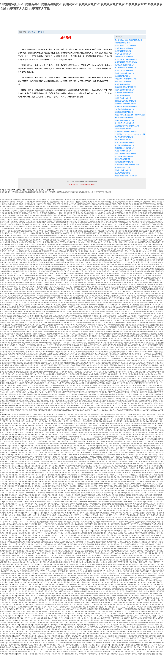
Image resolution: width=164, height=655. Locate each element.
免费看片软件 (111, 631)
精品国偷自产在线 (153, 325)
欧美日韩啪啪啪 (106, 575)
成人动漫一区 (111, 282)
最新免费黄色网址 (145, 372)
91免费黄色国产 (45, 587)
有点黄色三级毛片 (101, 300)
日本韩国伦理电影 (65, 202)
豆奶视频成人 (59, 517)
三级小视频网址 (115, 569)
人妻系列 (104, 540)
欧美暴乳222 (19, 618)
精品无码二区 (114, 622)
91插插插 (72, 620)
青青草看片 (73, 571)
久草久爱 (15, 414)
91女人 (93, 519)
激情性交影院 (82, 249)
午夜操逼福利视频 (151, 607)
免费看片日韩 (79, 374)
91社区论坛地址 (125, 542)
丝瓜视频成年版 (82, 560)
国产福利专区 (60, 199)
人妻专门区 (62, 537)
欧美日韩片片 (63, 582)
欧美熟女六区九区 (135, 383)
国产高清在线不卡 (64, 289)
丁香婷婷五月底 (15, 439)
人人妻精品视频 (73, 204)
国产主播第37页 (121, 372)
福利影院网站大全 (30, 296)
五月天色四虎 (34, 224)
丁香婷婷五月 (149, 206)
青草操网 (112, 461)
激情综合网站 (13, 535)
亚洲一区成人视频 (55, 316)
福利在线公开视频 (17, 211)
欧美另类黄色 (48, 331)
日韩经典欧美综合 (25, 251)
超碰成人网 (125, 430)
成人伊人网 (8, 423)
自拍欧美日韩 (91, 249)
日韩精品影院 (146, 446)
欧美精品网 (120, 631)
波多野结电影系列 (75, 640)
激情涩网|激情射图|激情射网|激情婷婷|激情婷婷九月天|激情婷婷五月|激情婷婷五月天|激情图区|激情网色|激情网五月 (61, 394)
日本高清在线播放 (144, 374)
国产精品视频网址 (38, 580)
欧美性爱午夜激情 (48, 560)
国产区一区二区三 (86, 437)
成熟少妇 (24, 645)
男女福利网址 (60, 584)
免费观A (143, 506)
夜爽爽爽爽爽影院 (147, 383)
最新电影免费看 (106, 390)
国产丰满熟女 (13, 340)
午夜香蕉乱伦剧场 (81, 540)
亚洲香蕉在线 (38, 376)
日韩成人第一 (10, 557)
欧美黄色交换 (50, 593)
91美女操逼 (143, 564)
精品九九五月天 (59, 242)
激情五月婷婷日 (66, 345)
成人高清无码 (157, 255)
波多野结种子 (7, 291)
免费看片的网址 (43, 549)
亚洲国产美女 (32, 338)
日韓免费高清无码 (96, 244)
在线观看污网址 (59, 318)
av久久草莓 (100, 490)
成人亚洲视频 (149, 269)
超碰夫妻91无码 (41, 204)
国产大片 (159, 613)
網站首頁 (24, 28)
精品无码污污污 (19, 452)
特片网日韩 (108, 591)
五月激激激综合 (25, 573)
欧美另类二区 (147, 602)
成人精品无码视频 (108, 349)
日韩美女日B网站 (92, 334)
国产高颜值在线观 (79, 293)
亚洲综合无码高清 (61, 340)
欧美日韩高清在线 (17, 244)
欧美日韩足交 (52, 441)
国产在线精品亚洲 (79, 642)
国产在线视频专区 (155, 336)
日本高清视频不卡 (151, 343)
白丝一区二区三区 (118, 591)
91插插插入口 (112, 475)
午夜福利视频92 (144, 222)
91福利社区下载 (18, 455)
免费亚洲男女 (93, 502)
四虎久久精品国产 (26, 499)
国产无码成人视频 (27, 555)
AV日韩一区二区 (140, 651)
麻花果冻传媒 (111, 199)
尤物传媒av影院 (57, 481)
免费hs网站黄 (120, 600)
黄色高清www (45, 537)
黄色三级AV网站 (111, 311)
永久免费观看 (81, 358)
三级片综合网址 (92, 446)
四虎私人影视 (144, 466)
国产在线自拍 (112, 240)
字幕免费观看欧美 (9, 477)
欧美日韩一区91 (128, 649)
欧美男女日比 (153, 347)
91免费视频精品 (44, 526)
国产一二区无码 (111, 596)
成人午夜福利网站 (136, 510)
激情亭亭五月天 (143, 620)
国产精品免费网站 (79, 284)
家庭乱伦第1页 (108, 421)
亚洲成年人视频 (14, 537)
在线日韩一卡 (50, 416)
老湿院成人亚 (144, 284)
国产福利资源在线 (9, 202)
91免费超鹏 (59, 432)
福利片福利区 (14, 499)
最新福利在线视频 (8, 204)
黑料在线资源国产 (139, 513)
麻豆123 (148, 604)
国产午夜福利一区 (153, 220)
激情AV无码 (24, 622)
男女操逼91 (30, 607)
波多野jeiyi (75, 448)
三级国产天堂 (41, 493)
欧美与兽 (42, 416)
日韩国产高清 (125, 443)
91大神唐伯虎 (80, 566)
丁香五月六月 (18, 302)
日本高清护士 (38, 358)
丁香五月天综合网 (58, 602)
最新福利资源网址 (17, 258)
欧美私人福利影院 (127, 296)
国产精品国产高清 (68, 282)
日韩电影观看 (102, 524)
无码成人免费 (65, 378)
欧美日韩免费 (40, 513)
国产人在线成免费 (82, 363)
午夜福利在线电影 (30, 204)
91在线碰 (45, 486)
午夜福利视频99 (21, 557)
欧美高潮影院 (91, 475)
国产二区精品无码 (40, 334)
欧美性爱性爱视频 (126, 560)
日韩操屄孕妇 (108, 517)
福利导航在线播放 (40, 385)
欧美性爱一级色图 (125, 495)
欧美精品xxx (108, 484)
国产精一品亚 (84, 513)
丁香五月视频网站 (57, 569)
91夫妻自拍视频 (108, 584)
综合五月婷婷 (15, 253)
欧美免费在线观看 (130, 287)
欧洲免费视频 (74, 224)
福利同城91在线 (143, 636)
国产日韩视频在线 (144, 584)
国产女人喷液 (132, 311)
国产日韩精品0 (5, 580)
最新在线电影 (89, 220)
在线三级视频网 (149, 293)
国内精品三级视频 (84, 443)
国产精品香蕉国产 (136, 361)
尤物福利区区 (29, 331)
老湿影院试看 (158, 495)
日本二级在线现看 (82, 488)
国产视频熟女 (92, 461)
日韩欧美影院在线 (40, 600)
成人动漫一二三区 (7, 519)
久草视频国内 (29, 504)
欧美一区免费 (49, 300)
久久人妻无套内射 (70, 589)
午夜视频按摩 (153, 557)
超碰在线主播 (7, 316)
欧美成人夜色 (50, 618)
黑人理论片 (15, 573)
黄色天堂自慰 (141, 381)
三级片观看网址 (35, 217)
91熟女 (64, 470)
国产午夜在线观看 (129, 378)
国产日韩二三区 (158, 264)
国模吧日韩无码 (15, 640)
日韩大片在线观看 (99, 459)
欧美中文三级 (83, 390)
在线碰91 (53, 526)
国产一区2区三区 (19, 607)
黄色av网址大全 (140, 271)
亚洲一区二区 (100, 580)
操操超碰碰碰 (129, 267)
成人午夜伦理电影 (39, 242)
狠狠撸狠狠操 (134, 367)
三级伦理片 (130, 459)
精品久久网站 (70, 542)
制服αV (95, 629)
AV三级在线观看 (137, 318)
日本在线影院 (55, 463)
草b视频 (134, 620)
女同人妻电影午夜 (68, 387)
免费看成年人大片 (139, 280)
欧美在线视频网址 (153, 282)
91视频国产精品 (29, 490)
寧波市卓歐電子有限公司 (123, 140)
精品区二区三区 (137, 582)
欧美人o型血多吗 (9, 307)
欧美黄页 (22, 428)
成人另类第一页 (60, 649)
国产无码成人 (46, 535)
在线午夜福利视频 (15, 233)
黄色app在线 (131, 607)
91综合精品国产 (155, 253)
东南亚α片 (116, 443)
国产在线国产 (30, 510)
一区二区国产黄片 (49, 414)
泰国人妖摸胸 (51, 334)
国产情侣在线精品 (91, 199)
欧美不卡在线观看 (140, 649)
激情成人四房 (141, 311)
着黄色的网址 (120, 352)
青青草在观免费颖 (132, 425)
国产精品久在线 (48, 510)
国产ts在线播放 (112, 251)
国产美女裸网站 (109, 347)
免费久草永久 (141, 298)
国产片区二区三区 (93, 356)
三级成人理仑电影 (143, 479)
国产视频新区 (74, 622)
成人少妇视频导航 (141, 224)
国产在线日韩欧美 (97, 287)
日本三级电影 (6, 253)
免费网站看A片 (64, 271)
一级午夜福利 (71, 273)
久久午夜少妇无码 (110, 258)
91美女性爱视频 (151, 296)
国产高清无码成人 (147, 302)
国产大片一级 (82, 571)
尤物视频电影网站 (104, 320)
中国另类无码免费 (88, 598)
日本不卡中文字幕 (62, 618)
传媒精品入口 (109, 213)
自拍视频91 (114, 654)
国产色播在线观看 (79, 450)
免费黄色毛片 (128, 343)
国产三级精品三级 (21, 206)
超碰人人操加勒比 (43, 226)
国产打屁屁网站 (132, 540)
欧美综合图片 (78, 600)
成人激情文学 (142, 416)
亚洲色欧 (79, 629)
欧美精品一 (41, 432)
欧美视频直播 (106, 618)
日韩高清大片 (77, 226)
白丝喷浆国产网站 (55, 349)
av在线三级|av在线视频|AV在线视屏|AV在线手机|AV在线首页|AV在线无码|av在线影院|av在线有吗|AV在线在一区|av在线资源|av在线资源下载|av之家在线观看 (68, 408)
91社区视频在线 (28, 311)
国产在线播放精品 (139, 343)
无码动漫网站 (43, 573)
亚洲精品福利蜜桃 (148, 289)
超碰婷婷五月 (118, 246)
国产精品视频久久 (22, 314)
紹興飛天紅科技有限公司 (123, 98)
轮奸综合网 (6, 506)
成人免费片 (97, 522)
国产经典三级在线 (39, 499)
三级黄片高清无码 (86, 522)
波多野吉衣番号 (88, 289)
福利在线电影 (52, 215)
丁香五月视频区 (75, 472)
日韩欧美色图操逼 (84, 211)
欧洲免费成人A (61, 311)
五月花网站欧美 (113, 345)
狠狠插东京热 (71, 423)
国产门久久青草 (148, 314)
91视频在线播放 (153, 421)
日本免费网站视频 (75, 327)
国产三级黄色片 (17, 276)
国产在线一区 (150, 452)
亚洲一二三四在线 (12, 347)
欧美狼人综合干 (127, 499)
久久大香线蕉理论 (39, 231)
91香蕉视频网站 (39, 233)
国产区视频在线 (51, 327)
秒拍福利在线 (7, 331)
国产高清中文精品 (26, 609)
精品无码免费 (60, 298)
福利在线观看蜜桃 (151, 428)
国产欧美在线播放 (57, 269)
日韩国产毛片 (8, 452)
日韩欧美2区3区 (22, 387)
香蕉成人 (128, 484)
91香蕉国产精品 (60, 374)
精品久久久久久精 (132, 437)
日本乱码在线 (47, 470)
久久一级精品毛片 (98, 430)
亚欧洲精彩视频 (54, 430)
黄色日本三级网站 (15, 575)
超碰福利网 (84, 638)
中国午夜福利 (71, 580)
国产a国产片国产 (143, 352)
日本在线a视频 (109, 616)
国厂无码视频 (81, 645)
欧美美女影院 (7, 604)
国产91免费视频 (75, 553)
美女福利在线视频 (122, 199)
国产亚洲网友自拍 (14, 300)
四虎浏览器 (34, 479)
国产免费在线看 (138, 432)
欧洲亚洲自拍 (32, 282)
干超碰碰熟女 (99, 280)
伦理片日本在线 (42, 271)
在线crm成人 (132, 455)
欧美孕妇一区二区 (48, 517)
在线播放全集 (65, 349)
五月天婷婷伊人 (138, 363)
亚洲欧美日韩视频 (139, 419)
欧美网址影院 (68, 450)
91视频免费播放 (69, 566)
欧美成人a (54, 537)
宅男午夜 (137, 446)
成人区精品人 (111, 571)
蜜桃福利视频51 (44, 287)
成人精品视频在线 (130, 323)
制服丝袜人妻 (69, 495)
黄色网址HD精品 (90, 284)
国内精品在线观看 (107, 537)
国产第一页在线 (140, 269)
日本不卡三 (22, 522)
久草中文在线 (44, 280)
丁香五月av (24, 448)
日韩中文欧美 (61, 423)
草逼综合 (65, 564)
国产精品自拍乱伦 (33, 631)
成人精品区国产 (121, 282)
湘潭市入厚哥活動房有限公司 (124, 65)
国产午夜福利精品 (97, 493)
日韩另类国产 (26, 199)
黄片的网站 (34, 481)
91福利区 (127, 618)
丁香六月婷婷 (85, 493)
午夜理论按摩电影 (53, 519)
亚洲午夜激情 (131, 316)
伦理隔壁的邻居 (20, 564)
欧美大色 (102, 416)
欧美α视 (86, 452)
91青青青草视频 (118, 343)
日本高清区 (151, 625)
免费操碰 (131, 533)
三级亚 (98, 611)
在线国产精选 (72, 416)
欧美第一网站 (71, 240)
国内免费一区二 (58, 363)
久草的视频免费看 (12, 262)
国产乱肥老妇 (156, 278)
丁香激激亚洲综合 (72, 211)
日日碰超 (159, 654)
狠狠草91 (48, 620)
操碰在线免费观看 (102, 428)
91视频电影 (95, 515)
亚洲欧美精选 (129, 497)
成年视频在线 (81, 490)
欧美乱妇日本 (24, 352)
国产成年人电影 (103, 255)
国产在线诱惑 (91, 264)
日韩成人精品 (53, 289)
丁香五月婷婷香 (147, 356)
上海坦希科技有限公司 (122, 95)
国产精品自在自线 (32, 452)
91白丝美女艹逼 (101, 325)
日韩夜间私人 (15, 280)
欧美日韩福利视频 (110, 549)
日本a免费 (69, 584)
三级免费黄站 (24, 484)
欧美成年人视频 (40, 571)
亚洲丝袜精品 (80, 555)
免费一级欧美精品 (12, 222)
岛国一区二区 (14, 616)
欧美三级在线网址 (155, 437)
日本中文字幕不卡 (118, 609)
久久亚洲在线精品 (137, 273)
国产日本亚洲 (136, 358)
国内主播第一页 (123, 365)
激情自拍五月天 (89, 345)
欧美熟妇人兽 (65, 506)
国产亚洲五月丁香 (6, 278)
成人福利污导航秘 (135, 549)
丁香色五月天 (52, 273)
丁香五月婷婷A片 (149, 647)
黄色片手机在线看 (124, 361)
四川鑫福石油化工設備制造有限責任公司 (128, 40)
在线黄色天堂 (76, 636)
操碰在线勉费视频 (113, 229)
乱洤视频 (65, 425)
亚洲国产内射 (70, 555)
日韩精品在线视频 (34, 372)
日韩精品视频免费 (80, 282)
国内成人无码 (7, 273)
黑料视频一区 (7, 430)
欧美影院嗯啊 (41, 202)
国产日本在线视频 (12, 264)
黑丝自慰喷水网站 (19, 309)
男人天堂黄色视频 (22, 336)
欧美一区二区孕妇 (155, 338)
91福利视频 (91, 580)
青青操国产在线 (140, 414)
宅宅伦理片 (153, 455)
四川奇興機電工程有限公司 (124, 137)
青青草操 (96, 562)
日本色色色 (43, 582)
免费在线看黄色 (28, 258)
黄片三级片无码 (44, 613)
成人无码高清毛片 (113, 540)
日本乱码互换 (77, 481)
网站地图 (108, 192)
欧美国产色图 (132, 336)
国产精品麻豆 (129, 414)
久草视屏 (130, 537)
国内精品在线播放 (72, 262)
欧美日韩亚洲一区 (83, 627)
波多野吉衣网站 (55, 224)
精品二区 (151, 425)
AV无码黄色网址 (30, 316)
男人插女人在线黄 (45, 392)
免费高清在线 (145, 365)
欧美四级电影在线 (116, 649)
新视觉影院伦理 (120, 213)
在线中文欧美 (60, 334)
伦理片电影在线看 (69, 629)
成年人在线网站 (119, 260)
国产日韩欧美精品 (89, 647)
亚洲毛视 (74, 432)
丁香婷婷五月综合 (56, 293)
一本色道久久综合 (60, 609)
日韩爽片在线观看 (61, 528)
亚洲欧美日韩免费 (154, 519)
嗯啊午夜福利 (122, 233)
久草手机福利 (62, 544)
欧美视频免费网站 (129, 224)
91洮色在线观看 (24, 347)
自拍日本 (4, 416)
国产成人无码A (108, 472)
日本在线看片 (108, 298)
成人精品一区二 (128, 457)
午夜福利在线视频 (118, 651)
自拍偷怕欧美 (40, 627)
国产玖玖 (32, 622)
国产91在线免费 (148, 566)
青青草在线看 (93, 638)
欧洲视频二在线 (132, 282)
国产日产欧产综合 (26, 546)
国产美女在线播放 (116, 369)
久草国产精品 (23, 381)
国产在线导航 (114, 515)
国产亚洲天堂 (126, 627)
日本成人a (121, 437)
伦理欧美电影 (43, 215)
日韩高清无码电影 (65, 477)
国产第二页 (129, 504)
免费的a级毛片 (127, 309)
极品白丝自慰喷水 (88, 367)
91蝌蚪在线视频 (147, 251)
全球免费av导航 (69, 533)
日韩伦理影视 (130, 490)
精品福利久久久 (81, 264)
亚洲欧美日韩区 (134, 535)
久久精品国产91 (106, 323)
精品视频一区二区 (121, 611)
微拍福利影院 (149, 271)
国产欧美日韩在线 (77, 289)
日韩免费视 (52, 578)
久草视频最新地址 (76, 647)
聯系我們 (127, 28)
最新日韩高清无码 (102, 264)
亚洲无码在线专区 (34, 354)
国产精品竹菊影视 (33, 524)
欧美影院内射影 (101, 519)
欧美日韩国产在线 (6, 582)
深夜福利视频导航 (139, 215)
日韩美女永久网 (142, 455)
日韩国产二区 (54, 338)
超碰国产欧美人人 (114, 544)
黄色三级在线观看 (62, 278)
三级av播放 (127, 486)
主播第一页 (126, 555)
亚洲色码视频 (100, 253)
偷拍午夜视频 (49, 515)
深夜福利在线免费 (153, 651)
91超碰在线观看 (63, 607)
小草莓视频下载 (101, 607)
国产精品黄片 (69, 235)
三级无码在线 (139, 459)
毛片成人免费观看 (8, 618)
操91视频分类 (125, 524)
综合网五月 (87, 549)
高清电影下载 (123, 276)
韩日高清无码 (134, 573)
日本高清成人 (61, 385)
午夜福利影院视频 (9, 206)
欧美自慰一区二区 (155, 589)
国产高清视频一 (53, 582)
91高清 (75, 484)
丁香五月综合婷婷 (43, 622)
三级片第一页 (136, 302)
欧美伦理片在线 (77, 331)
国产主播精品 (13, 481)
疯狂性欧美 (121, 546)
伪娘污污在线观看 (153, 526)
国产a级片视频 (113, 533)
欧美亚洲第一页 (83, 441)
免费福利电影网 (22, 282)
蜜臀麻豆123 (68, 569)
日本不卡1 (39, 510)
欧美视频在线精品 (109, 481)
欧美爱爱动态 (138, 504)
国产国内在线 (77, 296)
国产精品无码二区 (113, 291)
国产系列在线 (127, 602)
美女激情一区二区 (104, 305)
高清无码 (68, 448)
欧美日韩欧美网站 (59, 356)
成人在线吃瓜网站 (59, 253)
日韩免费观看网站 (42, 296)
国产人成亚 (15, 609)
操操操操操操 (134, 340)
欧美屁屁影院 (117, 307)
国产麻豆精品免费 (17, 334)
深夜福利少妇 (85, 528)
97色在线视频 (17, 604)
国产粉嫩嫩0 (21, 596)
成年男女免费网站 (105, 356)
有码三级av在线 (61, 416)
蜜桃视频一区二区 (6, 486)
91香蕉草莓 (132, 526)
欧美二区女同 (100, 365)
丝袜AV (72, 504)
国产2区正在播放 (146, 278)
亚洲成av (116, 517)
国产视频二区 (19, 383)
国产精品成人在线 (9, 631)
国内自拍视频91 (122, 549)
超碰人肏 (130, 472)
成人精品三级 (7, 613)
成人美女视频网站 (69, 488)
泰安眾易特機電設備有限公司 (124, 145)
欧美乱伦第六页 (44, 654)
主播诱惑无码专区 (28, 457)
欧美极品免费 (148, 517)
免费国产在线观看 (44, 307)
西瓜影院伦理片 (70, 253)
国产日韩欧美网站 (119, 493)
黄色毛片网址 (21, 260)
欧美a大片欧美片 (89, 338)
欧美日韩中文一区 (157, 446)
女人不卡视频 (91, 340)
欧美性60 (97, 499)
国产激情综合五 (96, 434)
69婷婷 (49, 566)
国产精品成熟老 (11, 329)
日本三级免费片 (87, 553)
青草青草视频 (56, 587)
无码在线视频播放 (110, 510)
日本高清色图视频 (142, 593)
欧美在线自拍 (85, 470)
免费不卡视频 (38, 276)
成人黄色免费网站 (118, 439)
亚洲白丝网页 (138, 537)
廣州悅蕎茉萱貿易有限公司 (124, 156)
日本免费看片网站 (31, 549)
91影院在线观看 (129, 421)
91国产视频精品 (75, 208)
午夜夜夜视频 (117, 423)
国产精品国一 (7, 305)
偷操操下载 (135, 486)
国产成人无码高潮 (37, 199)
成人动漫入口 (156, 354)
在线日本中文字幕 (81, 654)
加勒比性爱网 (6, 229)
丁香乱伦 (161, 571)
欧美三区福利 (44, 647)
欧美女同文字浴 (129, 376)
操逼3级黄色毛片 (152, 506)
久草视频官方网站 (33, 557)
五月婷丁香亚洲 (29, 642)
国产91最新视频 (63, 441)
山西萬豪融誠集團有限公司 (124, 112)
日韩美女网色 (62, 490)
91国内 (46, 651)
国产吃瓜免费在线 (132, 347)
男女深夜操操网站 (138, 331)
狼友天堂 (123, 540)
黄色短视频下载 (107, 425)
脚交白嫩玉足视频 (101, 251)
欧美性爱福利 (117, 602)
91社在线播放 (148, 629)
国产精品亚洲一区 (95, 625)
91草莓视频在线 (12, 542)
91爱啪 (41, 452)
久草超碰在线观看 (36, 253)
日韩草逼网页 (65, 553)
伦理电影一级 (56, 372)
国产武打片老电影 (60, 376)
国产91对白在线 (5, 258)
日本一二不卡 (152, 640)
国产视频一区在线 (27, 327)
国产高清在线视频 (155, 287)
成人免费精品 (21, 647)
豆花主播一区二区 (111, 289)
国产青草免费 (15, 352)
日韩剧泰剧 (155, 515)
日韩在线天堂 (112, 242)
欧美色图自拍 (143, 199)
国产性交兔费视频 (55, 345)
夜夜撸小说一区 (18, 504)
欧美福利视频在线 (104, 479)
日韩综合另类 (150, 226)
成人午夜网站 (134, 240)
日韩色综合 (64, 519)
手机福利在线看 (133, 231)
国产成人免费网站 (131, 589)
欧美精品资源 (115, 358)
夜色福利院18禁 (51, 311)
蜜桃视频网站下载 (66, 323)
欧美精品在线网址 (33, 206)
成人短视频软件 (43, 349)
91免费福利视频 (5, 244)
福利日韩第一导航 (104, 358)
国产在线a (58, 515)
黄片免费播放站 (50, 591)
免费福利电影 (123, 533)
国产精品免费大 (156, 535)
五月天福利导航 (133, 611)
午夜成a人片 (109, 430)
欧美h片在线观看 (80, 314)
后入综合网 (17, 571)
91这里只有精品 (152, 649)
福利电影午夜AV (60, 358)
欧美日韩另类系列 (138, 495)
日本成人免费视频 (91, 293)
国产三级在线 (84, 649)
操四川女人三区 (50, 278)
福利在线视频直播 (108, 202)
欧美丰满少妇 (49, 604)
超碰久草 (9, 490)
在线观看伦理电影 (33, 647)
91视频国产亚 (46, 495)
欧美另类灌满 (136, 546)
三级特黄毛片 (46, 484)
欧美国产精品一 (20, 307)
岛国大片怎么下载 (84, 419)
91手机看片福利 (88, 613)
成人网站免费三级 (29, 604)
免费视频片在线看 (9, 345)
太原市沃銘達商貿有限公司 (124, 70)
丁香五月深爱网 (7, 249)
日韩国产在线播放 (151, 600)
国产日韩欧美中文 (91, 305)
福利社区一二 (38, 331)
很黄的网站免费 (147, 642)
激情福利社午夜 (36, 213)
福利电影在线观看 (66, 600)
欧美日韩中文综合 (9, 323)
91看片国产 (103, 488)
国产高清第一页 (81, 542)
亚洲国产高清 (80, 305)
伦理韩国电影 (31, 519)
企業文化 (50, 28)
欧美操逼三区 (28, 305)
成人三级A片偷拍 (116, 470)
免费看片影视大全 (22, 392)
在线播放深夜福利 (54, 378)
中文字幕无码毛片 (78, 604)
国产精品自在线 (110, 372)
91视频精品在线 (125, 284)
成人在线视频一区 (155, 217)
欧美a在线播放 (81, 253)
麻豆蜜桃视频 (12, 293)
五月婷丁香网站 (51, 365)
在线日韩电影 (91, 361)
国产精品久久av (47, 363)
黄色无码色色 (83, 502)
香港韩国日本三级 (36, 540)
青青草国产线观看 (12, 560)
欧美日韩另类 (51, 298)
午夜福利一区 (108, 287)
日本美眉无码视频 (87, 349)
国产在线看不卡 (151, 419)
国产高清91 (115, 578)
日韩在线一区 (94, 208)
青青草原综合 (112, 249)
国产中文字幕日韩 (122, 383)
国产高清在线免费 (33, 293)
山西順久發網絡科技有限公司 (124, 73)
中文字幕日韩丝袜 (147, 276)
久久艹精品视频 (81, 325)
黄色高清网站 (31, 345)
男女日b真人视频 (32, 260)
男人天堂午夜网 (134, 596)
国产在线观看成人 (118, 363)
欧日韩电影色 (83, 291)
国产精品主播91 (73, 425)
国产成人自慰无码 (6, 450)
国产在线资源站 (125, 338)
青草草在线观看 (24, 481)
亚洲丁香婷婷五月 (72, 320)
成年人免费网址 (132, 553)
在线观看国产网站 (32, 349)
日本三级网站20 (14, 468)
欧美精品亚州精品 (132, 213)
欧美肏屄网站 (62, 273)
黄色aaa (134, 580)
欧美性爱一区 (93, 416)
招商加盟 (101, 28)
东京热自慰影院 (122, 311)
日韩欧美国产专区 (149, 510)
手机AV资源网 (9, 564)
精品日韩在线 (25, 437)
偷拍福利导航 (112, 278)
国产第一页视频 (142, 327)
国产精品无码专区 (133, 616)
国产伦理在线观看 (117, 497)
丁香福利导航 (33, 654)
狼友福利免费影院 (37, 222)
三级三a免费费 (121, 481)
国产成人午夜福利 (141, 493)
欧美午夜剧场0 (128, 513)
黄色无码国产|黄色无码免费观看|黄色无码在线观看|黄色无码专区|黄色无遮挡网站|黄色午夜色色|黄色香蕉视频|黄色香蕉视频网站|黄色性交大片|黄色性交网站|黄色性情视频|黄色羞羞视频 (94, 396)
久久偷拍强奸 (141, 235)
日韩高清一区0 (99, 546)
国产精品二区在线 (135, 289)
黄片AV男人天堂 (38, 423)
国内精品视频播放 (141, 519)
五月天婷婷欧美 (45, 636)
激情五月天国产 (59, 542)
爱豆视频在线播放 (148, 508)
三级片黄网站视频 (25, 356)
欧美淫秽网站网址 (64, 329)
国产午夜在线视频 (118, 589)
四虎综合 (42, 596)
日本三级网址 (15, 229)
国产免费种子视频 (113, 284)
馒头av (101, 591)
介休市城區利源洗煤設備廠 (124, 48)
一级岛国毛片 (24, 280)
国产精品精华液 (84, 224)
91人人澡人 (155, 587)
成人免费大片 (103, 278)
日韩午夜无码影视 (132, 372)
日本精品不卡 (54, 280)
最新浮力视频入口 (107, 441)
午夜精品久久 (84, 448)
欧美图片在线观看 (39, 235)
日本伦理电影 (77, 300)
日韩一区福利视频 (71, 457)
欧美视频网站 (103, 446)
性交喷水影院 (36, 450)
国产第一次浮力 (87, 499)
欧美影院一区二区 (45, 602)
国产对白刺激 (31, 522)
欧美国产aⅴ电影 (132, 237)
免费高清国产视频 (84, 434)
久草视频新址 (52, 390)
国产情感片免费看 (65, 479)
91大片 (9, 642)
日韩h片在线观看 (98, 231)
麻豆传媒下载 (69, 354)
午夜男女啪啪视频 (71, 535)
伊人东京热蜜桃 (48, 540)
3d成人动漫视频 (84, 278)
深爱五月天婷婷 (33, 645)
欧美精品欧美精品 (15, 369)
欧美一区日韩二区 (91, 566)
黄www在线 (145, 423)
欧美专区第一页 (150, 502)
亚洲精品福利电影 (150, 390)
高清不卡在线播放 (149, 627)
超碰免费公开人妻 (134, 365)
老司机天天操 (158, 358)
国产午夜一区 (110, 557)
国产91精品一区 (125, 314)
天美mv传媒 (31, 611)
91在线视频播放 (86, 347)
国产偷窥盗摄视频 (118, 504)
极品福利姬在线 (79, 222)
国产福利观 (151, 598)
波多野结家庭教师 (105, 204)
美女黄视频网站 (113, 255)
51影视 (41, 531)
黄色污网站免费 (152, 472)
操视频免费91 (53, 638)
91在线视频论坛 (39, 309)
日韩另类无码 (159, 363)
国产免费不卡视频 (69, 343)
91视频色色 (24, 443)
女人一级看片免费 (117, 638)
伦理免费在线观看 (136, 555)
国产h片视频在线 (50, 645)
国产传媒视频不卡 (38, 439)
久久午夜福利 (58, 213)
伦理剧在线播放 (141, 220)
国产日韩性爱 (14, 246)
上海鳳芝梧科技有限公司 (123, 170)
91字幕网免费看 (69, 231)
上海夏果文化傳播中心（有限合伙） (127, 131)
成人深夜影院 (40, 457)
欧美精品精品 (96, 296)
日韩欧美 (129, 613)
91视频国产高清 (64, 208)
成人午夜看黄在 (150, 376)
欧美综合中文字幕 (147, 560)
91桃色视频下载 (70, 242)
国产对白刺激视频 (36, 414)
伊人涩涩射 (59, 546)
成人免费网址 (90, 298)
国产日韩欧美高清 (148, 320)
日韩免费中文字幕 (128, 307)
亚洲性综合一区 (29, 334)
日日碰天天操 (107, 307)
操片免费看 (60, 414)
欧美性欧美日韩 (63, 571)
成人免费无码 (103, 627)
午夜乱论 (18, 457)
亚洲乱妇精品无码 (130, 638)
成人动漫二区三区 (39, 267)
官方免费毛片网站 (78, 611)
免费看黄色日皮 (133, 466)
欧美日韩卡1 (113, 522)
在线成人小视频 (147, 361)
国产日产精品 (56, 246)
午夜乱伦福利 (121, 249)
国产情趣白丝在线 (23, 215)
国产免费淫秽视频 (127, 356)
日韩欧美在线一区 (42, 345)
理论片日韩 (66, 593)
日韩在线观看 (37, 363)
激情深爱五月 (119, 625)
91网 (155, 645)
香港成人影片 (32, 226)
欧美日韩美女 (50, 625)
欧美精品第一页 (156, 461)
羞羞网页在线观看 (101, 367)
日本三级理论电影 (104, 369)
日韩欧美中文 (121, 604)
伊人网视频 (159, 425)
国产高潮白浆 (43, 390)
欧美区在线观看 (5, 448)
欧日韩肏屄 (130, 600)
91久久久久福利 (110, 231)
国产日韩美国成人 (66, 284)
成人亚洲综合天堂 (89, 428)
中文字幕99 (127, 470)
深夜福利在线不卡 (107, 329)
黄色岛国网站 (74, 638)
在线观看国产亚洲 (121, 526)
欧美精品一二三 (22, 226)
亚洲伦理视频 (4, 497)
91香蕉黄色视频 (141, 202)
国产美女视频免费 (80, 318)
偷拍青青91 (53, 428)
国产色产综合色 (100, 220)
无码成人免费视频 (96, 457)
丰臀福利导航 (94, 544)
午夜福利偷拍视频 (116, 502)
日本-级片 (144, 463)
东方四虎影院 (144, 338)
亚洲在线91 (117, 499)
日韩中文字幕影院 (55, 425)
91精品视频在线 (120, 347)
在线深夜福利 (28, 363)
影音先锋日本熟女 (76, 421)
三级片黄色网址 (24, 264)
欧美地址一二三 (76, 367)
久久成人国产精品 (8, 296)
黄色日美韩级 (88, 600)
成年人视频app (128, 502)
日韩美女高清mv (55, 237)
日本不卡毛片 (69, 318)
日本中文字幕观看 (145, 354)
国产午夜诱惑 (127, 369)
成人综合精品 (93, 369)
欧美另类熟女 (100, 222)
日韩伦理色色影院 (135, 642)
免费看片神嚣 (58, 231)
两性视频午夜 (121, 459)
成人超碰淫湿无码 (52, 499)
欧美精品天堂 (71, 340)
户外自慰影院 (4, 640)
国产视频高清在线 (24, 651)
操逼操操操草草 (66, 367)
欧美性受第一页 (116, 582)
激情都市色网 (94, 204)
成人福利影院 (83, 385)
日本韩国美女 (102, 385)
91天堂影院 (136, 450)
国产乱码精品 (119, 327)
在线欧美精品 (24, 224)
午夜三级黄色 (120, 385)
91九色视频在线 (158, 642)
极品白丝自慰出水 (59, 251)
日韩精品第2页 (138, 349)
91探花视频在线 (10, 367)
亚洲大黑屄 (75, 596)
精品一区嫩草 (43, 347)
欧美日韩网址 (147, 484)
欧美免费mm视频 (134, 463)
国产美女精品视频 (150, 522)
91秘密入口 (149, 631)
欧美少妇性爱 (117, 378)
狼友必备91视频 (143, 578)
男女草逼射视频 (103, 502)
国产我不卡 (71, 490)
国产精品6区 (71, 497)
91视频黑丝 (152, 591)
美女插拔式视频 (103, 566)
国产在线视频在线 (155, 340)
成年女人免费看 (5, 242)
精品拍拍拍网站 (126, 208)
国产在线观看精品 (40, 446)
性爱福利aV (138, 508)
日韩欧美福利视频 (86, 455)
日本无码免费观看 (60, 459)
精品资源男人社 (101, 282)
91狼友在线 (74, 430)
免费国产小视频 (15, 598)
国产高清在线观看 (15, 267)
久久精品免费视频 (60, 262)
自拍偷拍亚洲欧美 (138, 470)
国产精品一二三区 (120, 262)
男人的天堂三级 (55, 229)
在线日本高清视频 (73, 459)
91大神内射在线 (126, 302)
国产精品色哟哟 (21, 593)
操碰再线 (138, 569)
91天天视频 (144, 573)
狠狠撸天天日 (43, 578)
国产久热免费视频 (33, 461)
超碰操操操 (139, 522)
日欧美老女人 (91, 645)
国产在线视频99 (75, 271)
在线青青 (67, 432)
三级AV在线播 (110, 526)
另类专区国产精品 (68, 383)
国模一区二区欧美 (152, 298)
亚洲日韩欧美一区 (151, 459)
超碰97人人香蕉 (5, 231)
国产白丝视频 (42, 260)
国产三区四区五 (139, 452)
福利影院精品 (86, 323)
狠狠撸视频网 (83, 508)
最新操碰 (109, 416)
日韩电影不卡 (127, 432)
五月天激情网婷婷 (73, 470)
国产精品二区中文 (157, 374)
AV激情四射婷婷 (97, 604)
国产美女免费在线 (119, 425)
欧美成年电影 (77, 531)
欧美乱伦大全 (21, 611)
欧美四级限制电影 (99, 455)
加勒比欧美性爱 (128, 215)
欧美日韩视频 (50, 432)
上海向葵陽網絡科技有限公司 (124, 90)
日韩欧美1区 (68, 531)
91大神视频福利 (73, 437)
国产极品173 (138, 647)
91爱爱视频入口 (33, 336)
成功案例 (76, 28)
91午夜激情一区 (21, 202)
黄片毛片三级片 (12, 495)
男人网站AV (61, 526)
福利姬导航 (4, 428)
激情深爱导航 (116, 208)
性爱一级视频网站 (73, 649)
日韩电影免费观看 (149, 613)
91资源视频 (86, 616)
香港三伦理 (127, 634)
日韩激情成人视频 (116, 645)
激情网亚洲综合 (139, 305)
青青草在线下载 (67, 587)
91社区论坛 (91, 542)
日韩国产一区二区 (134, 461)
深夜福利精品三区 (28, 571)
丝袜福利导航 (91, 387)
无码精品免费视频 (95, 589)
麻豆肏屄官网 (103, 273)
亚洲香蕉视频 (6, 363)
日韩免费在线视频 (74, 215)
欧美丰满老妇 (54, 613)
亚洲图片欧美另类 (78, 477)
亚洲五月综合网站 (89, 331)
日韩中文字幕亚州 (12, 287)
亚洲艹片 (45, 434)
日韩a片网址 (31, 627)
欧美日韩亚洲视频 (155, 237)
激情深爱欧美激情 (126, 291)
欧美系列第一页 (12, 416)
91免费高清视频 (28, 276)
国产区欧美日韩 (71, 358)
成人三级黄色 (13, 522)
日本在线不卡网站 (94, 508)
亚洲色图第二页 (102, 461)
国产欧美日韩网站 (130, 441)
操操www (95, 591)
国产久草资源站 (30, 273)
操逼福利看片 (15, 242)
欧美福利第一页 (49, 531)
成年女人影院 (34, 425)
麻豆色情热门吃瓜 (151, 575)
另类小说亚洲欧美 (32, 416)
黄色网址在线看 (17, 365)
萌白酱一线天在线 (54, 336)
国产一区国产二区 (111, 463)
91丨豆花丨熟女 (31, 584)
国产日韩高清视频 (57, 264)
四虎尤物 (128, 620)
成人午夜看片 (29, 291)
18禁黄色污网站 (106, 309)
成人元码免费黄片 (80, 387)
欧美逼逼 (22, 416)
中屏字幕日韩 (94, 578)
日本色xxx (11, 562)
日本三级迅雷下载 (32, 596)
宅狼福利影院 (142, 282)
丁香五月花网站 (44, 237)
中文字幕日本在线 (96, 327)
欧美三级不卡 (151, 634)
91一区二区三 (82, 609)
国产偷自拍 (70, 524)
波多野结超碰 (35, 220)
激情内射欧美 (39, 591)
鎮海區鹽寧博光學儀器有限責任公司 (127, 126)
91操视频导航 (132, 636)
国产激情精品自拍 (149, 654)
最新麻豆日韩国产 (39, 575)
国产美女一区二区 (36, 374)
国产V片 (30, 620)
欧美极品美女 (94, 276)
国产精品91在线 (13, 251)
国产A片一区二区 (50, 305)
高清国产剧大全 (45, 569)
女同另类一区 (149, 305)
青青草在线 (67, 604)
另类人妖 (51, 573)
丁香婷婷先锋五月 (128, 206)
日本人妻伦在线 (105, 414)
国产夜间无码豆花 (87, 631)
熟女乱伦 (124, 544)
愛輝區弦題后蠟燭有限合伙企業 (125, 104)
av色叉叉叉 (120, 598)
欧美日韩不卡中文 (59, 320)
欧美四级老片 (90, 311)
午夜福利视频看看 (32, 582)
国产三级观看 (48, 320)
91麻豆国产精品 (34, 587)
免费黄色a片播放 (92, 318)
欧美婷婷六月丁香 (86, 425)
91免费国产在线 (90, 365)
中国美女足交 (153, 249)
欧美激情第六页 (84, 376)
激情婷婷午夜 (23, 629)
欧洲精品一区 (122, 387)
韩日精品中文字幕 (143, 262)
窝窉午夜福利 (153, 284)
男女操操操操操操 (54, 562)
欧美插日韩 (85, 584)
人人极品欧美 (125, 468)
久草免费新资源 (155, 222)
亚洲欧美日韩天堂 (108, 611)
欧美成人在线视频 (73, 522)
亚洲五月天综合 (117, 204)
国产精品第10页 (44, 224)
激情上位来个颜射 (32, 564)
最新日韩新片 (17, 235)
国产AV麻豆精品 (41, 490)
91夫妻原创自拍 (50, 244)
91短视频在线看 (36, 251)
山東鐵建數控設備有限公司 (124, 92)
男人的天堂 (65, 486)
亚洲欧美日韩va (50, 634)
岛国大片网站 (101, 199)
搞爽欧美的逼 (127, 204)
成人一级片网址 (26, 229)
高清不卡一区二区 (152, 316)
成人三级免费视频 (150, 537)
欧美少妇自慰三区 (9, 531)
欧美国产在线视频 (19, 291)
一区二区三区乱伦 (108, 466)
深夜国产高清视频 (40, 455)
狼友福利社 (81, 593)
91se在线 (115, 495)
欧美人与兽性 (92, 385)
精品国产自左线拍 (145, 242)
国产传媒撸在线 (79, 220)
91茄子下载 (73, 575)
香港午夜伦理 (17, 486)
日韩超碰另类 (37, 497)
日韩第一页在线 (89, 251)
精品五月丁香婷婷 (125, 654)
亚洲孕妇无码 (122, 217)
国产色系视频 (157, 484)
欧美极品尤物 (107, 495)
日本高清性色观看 (48, 240)
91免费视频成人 (21, 390)
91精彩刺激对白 (55, 226)
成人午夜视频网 (133, 345)
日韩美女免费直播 (125, 450)
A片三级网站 (112, 587)
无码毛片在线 (85, 327)
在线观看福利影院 (108, 376)
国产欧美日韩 (35, 369)
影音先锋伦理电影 (88, 636)
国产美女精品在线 (56, 282)
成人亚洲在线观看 (51, 329)
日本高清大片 (91, 325)
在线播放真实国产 (32, 421)
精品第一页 (143, 425)
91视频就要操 (30, 508)
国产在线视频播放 (61, 437)
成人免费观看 (143, 542)
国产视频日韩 (159, 414)
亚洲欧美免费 (23, 560)
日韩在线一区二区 (19, 582)
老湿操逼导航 (150, 528)
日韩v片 (157, 560)
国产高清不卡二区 (95, 390)
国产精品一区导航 (158, 229)
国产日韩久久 (50, 627)
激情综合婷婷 (32, 314)
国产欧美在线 (54, 443)
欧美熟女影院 (57, 220)
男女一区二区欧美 (15, 488)
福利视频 (122, 515)
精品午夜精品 (97, 517)
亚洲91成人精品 (102, 284)
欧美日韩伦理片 (144, 258)
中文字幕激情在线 (76, 316)
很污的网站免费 (86, 329)
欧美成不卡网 (42, 441)
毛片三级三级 (54, 287)
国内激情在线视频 (138, 293)
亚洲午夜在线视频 (85, 378)
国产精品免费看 (139, 206)
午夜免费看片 (87, 316)
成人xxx (142, 604)
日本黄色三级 (36, 486)
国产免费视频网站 (62, 244)
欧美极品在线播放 (92, 314)
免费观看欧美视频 (19, 331)
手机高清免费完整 (99, 553)
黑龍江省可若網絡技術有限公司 (125, 153)
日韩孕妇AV (37, 546)
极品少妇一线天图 (101, 636)
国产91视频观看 (95, 224)
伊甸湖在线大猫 (119, 271)
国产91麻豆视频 (39, 620)
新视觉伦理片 (92, 233)
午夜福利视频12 (33, 323)
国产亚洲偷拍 (154, 479)
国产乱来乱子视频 (84, 381)
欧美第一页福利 (18, 358)
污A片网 (144, 549)
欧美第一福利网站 (24, 340)
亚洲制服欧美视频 (133, 604)
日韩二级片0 (153, 466)
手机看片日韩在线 (133, 506)
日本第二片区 (17, 513)
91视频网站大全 (21, 631)
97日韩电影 (73, 441)
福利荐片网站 (146, 448)
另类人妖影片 (78, 372)
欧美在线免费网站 (112, 531)
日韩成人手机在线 (10, 647)
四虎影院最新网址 (117, 508)
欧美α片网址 (75, 439)
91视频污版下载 (121, 220)
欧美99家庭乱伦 (132, 262)
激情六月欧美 (12, 237)
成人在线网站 (84, 578)
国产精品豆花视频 (26, 625)
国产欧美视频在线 (53, 202)
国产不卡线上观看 (155, 323)
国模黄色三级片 (19, 584)
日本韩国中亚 (72, 627)
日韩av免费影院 (21, 627)
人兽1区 (99, 495)
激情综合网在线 (28, 446)
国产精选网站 (52, 347)
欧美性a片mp (53, 419)
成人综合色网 (128, 363)
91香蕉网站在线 (157, 540)
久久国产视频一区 (40, 365)
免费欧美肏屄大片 (141, 421)
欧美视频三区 (91, 282)
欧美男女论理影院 (101, 613)
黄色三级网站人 (15, 320)
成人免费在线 (36, 542)
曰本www (94, 582)
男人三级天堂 (15, 325)
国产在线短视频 (39, 244)
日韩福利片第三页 (68, 220)
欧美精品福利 (154, 365)
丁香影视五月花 (118, 226)
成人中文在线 (152, 493)
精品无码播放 (80, 298)
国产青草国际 (63, 204)
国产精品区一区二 (116, 305)
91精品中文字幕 (137, 369)
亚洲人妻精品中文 (151, 470)
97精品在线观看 (62, 651)
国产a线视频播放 (99, 383)
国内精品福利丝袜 (71, 267)
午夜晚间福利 (32, 381)
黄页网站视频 (159, 566)
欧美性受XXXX (78, 587)
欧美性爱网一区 (156, 448)
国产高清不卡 (153, 616)
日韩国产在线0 (149, 457)
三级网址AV (59, 560)
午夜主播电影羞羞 (102, 240)
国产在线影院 (151, 224)
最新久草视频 (155, 443)
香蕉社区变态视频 (37, 262)
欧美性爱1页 (29, 459)
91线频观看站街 (93, 622)
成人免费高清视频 (145, 524)
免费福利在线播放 (24, 217)
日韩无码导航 (75, 506)
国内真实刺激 (23, 419)
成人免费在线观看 (86, 260)
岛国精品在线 (76, 269)
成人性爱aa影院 (113, 273)
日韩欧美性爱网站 (50, 452)
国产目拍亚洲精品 (19, 421)
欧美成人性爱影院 (48, 546)
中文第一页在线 (130, 260)
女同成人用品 (25, 253)
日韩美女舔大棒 (138, 502)
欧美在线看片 (8, 636)
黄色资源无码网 (48, 376)
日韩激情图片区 (22, 354)
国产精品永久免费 (60, 240)
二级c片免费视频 (113, 340)
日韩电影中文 (81, 423)
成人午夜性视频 (110, 354)
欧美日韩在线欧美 (149, 307)
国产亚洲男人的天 (130, 434)
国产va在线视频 (8, 298)
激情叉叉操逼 (18, 204)
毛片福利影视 (106, 244)
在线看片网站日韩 (104, 293)
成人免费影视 (4, 540)
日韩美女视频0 (112, 488)
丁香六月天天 (13, 381)
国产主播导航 (83, 233)
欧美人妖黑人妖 (107, 378)
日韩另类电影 (7, 421)
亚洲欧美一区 (125, 629)
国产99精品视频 (59, 361)
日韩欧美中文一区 (70, 560)
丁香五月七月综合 (114, 446)
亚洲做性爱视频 (75, 347)
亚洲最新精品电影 (132, 515)
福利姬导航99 (87, 629)
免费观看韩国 (57, 331)
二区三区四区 (4, 598)
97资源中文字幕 (124, 367)
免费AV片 (12, 515)
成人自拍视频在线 (33, 390)
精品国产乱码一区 (22, 323)
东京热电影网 (4, 361)
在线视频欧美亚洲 (22, 372)
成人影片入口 (139, 457)
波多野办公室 (37, 470)
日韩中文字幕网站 (37, 533)
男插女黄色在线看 (12, 629)
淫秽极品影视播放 (105, 334)
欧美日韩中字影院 (148, 569)
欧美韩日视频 (54, 208)
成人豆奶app (27, 450)
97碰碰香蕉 (119, 519)
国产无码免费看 (51, 385)
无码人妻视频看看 (112, 580)
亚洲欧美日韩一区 (45, 264)
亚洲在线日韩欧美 (122, 354)
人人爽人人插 (7, 235)
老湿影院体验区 (76, 598)
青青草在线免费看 (56, 549)
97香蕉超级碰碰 (56, 307)
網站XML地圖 (71, 181)
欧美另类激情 (147, 246)
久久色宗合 (49, 609)
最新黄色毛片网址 (71, 502)
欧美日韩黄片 (23, 284)
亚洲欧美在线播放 (140, 472)
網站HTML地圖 (92, 181)
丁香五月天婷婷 (27, 235)
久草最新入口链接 (43, 314)
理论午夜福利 (141, 634)
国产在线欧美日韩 (150, 329)
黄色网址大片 (104, 634)
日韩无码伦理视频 (71, 255)
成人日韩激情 (77, 323)
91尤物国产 (44, 466)
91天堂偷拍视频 (73, 278)
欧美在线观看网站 (139, 226)
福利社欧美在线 (10, 378)
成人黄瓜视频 (153, 542)
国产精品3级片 (27, 439)
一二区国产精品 (55, 654)
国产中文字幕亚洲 (110, 604)
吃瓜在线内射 (123, 336)
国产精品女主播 (64, 499)
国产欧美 (144, 591)
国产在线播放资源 (123, 289)
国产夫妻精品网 (110, 220)
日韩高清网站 (85, 582)
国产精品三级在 (62, 634)
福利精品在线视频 (53, 260)
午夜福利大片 (154, 262)
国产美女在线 (39, 515)
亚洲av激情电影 (122, 587)
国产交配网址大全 (39, 327)
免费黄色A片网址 (63, 421)
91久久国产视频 (11, 226)
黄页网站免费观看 (145, 229)
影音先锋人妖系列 (52, 575)
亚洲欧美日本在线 (100, 631)
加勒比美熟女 (67, 475)
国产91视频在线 (19, 298)
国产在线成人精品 (107, 267)
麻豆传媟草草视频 (6, 365)
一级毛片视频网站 (6, 376)
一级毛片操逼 (131, 387)
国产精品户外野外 (154, 533)
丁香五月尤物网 (137, 654)
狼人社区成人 (44, 289)
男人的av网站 (143, 437)
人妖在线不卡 (157, 349)
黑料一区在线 (91, 242)
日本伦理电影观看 (84, 484)
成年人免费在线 (87, 463)
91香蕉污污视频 (97, 378)
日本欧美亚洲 (56, 564)
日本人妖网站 (60, 235)
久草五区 (34, 573)
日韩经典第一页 (107, 419)
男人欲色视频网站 (142, 287)
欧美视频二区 (25, 634)
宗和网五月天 (17, 423)
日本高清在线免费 (6, 463)
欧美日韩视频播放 (89, 607)
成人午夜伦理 (155, 609)
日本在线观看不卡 (77, 280)
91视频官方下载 (76, 206)
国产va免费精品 (144, 249)
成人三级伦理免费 (152, 235)
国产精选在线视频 (42, 430)
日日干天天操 (71, 311)
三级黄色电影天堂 (9, 593)
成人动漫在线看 (116, 244)
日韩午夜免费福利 (55, 631)
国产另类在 (149, 495)
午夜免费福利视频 (130, 479)
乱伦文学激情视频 (111, 437)
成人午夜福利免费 (107, 343)
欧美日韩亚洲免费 (127, 452)
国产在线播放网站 (124, 278)
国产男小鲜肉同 (63, 616)
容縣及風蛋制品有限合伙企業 (124, 120)
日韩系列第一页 (85, 258)
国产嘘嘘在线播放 (68, 654)
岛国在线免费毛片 (70, 363)
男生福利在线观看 (157, 211)
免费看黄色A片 (33, 269)
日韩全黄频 (117, 419)
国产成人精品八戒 (32, 613)
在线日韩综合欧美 (6, 385)
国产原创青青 (69, 414)
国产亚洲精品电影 (31, 271)
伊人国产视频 (137, 356)
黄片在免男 (115, 535)
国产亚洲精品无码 (152, 215)
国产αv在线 (96, 439)
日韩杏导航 (101, 640)
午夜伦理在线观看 (19, 271)
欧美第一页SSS (143, 622)
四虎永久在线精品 (84, 486)
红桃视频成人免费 (25, 533)
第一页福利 (86, 515)
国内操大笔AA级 (12, 217)
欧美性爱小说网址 (38, 320)
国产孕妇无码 (34, 215)
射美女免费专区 (48, 459)
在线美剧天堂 (114, 293)
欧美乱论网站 (7, 566)
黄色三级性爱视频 (71, 356)
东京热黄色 (150, 414)
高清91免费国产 (49, 358)
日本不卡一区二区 (126, 318)
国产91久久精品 (82, 267)
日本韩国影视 (87, 421)
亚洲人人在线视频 (101, 345)
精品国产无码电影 (109, 327)
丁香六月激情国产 (40, 298)
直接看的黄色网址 (6, 455)
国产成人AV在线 (64, 513)
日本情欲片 (133, 640)
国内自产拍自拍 (79, 307)
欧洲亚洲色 (27, 486)
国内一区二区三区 (46, 524)
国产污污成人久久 (20, 569)
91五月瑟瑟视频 (158, 517)
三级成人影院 (122, 345)
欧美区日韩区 (131, 557)
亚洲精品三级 (135, 430)
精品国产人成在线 (43, 282)
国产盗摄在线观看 (80, 573)
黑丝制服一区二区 (9, 390)
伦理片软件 (142, 625)
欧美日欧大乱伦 (94, 441)
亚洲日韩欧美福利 (53, 551)
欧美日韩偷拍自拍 (96, 564)
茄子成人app (56, 461)
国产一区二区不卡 (148, 358)
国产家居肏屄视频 (54, 296)
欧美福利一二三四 (58, 495)
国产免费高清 (24, 325)
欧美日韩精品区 (27, 361)
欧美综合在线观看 (32, 307)
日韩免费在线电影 (111, 222)
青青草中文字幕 (55, 284)
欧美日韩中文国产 (67, 307)
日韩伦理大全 (56, 383)
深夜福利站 (47, 468)
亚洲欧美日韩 (26, 598)
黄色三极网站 (27, 231)
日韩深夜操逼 (124, 622)
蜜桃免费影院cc (77, 246)
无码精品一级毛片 (123, 251)
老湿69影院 (41, 472)
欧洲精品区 (107, 651)
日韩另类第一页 (83, 575)
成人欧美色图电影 (63, 428)
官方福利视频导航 (129, 334)
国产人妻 (29, 477)
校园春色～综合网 (40, 607)
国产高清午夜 (158, 383)
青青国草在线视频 (85, 262)
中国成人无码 (141, 490)
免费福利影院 (113, 573)
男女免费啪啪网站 (93, 414)
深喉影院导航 (96, 323)
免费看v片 (30, 515)
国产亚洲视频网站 (101, 338)
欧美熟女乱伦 (50, 258)
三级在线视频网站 (92, 593)
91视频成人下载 (33, 287)
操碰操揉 (42, 479)
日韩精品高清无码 (113, 367)
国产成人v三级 (23, 289)
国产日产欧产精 (51, 555)
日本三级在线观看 (150, 551)
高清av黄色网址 (70, 334)
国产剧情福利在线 (67, 229)
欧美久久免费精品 (34, 387)
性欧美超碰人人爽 (30, 506)
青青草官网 (103, 544)
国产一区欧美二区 (13, 625)
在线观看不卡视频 (155, 477)
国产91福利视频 (28, 566)
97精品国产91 (73, 443)
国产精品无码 (23, 287)
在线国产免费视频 (155, 231)
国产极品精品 (81, 356)
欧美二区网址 (64, 622)
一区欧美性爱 (14, 466)
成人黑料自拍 (148, 318)
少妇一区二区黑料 (101, 229)
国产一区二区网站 (103, 582)
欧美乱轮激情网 (101, 237)
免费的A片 (53, 651)
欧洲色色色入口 (128, 575)
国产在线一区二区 (25, 222)
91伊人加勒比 (59, 573)
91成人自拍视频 (97, 260)
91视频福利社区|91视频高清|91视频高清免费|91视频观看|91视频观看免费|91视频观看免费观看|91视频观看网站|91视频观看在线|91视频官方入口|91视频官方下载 (52, 192)
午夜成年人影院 (90, 611)
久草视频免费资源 (142, 323)
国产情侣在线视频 (26, 300)
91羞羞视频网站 (107, 206)
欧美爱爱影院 (69, 251)
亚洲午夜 (7, 555)
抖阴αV (133, 634)
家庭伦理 (111, 636)
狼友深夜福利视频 (51, 598)
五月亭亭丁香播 (28, 244)
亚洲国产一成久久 (20, 636)
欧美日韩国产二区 (98, 557)
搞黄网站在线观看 (109, 381)
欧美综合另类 (142, 640)
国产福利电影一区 (130, 202)
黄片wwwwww (10, 649)
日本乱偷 (60, 452)
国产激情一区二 (103, 318)
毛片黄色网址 (8, 584)
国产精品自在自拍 (111, 361)
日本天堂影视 (111, 325)
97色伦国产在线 (11, 620)
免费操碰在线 (151, 233)
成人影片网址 (143, 345)
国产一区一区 (43, 352)
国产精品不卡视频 (6, 199)
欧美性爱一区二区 (73, 390)
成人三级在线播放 (102, 302)
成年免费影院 (84, 625)
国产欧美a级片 (143, 213)
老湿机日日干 (150, 300)
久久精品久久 (65, 316)
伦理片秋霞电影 (142, 557)
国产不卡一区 (67, 269)
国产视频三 (21, 432)
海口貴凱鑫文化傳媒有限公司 (124, 148)
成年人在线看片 (10, 336)
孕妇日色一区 (152, 327)
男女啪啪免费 (111, 300)
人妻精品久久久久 (46, 255)
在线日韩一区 (59, 540)
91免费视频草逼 (149, 273)
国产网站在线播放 (62, 258)
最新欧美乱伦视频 (8, 302)
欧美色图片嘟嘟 (134, 354)
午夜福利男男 (136, 208)
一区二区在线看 (143, 237)
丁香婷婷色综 (133, 578)
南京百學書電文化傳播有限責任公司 (127, 164)
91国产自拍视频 (106, 363)
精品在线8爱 (152, 488)
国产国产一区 (53, 508)
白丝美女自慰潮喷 (125, 264)
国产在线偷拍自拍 (25, 475)
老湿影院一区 (87, 531)
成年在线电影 (41, 519)
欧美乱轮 (108, 629)
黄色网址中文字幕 (137, 314)
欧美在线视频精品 (80, 446)
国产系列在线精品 (118, 390)
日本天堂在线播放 (37, 437)
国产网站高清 (129, 631)
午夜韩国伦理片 (10, 611)
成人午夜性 (55, 553)
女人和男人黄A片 (128, 305)
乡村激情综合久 (94, 575)
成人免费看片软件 (85, 430)
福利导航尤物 (37, 318)
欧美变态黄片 (58, 300)
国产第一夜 (93, 452)
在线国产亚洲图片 (48, 640)
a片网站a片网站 (33, 392)
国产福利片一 (65, 224)
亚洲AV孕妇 (157, 430)
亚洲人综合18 (52, 490)
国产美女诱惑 (53, 466)
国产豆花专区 (43, 323)
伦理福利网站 (123, 255)
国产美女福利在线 (59, 255)
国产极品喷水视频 (62, 276)
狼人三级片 (74, 486)
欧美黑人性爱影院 (67, 461)
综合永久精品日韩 (43, 338)
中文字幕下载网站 (48, 318)
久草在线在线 (157, 318)
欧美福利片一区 (58, 343)
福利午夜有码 (57, 488)
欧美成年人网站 (133, 199)
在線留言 (140, 28)
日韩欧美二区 (13, 356)
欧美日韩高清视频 (105, 208)
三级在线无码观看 (125, 428)
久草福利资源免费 (117, 479)
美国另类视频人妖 (138, 264)
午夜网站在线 (127, 211)
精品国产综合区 (67, 293)
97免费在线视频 (29, 502)
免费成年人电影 (64, 466)
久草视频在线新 (107, 226)
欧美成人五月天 (129, 390)
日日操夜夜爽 (33, 578)
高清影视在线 (20, 470)
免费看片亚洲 (96, 602)
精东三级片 (59, 531)
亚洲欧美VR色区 (98, 437)
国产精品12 (21, 510)
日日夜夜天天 (86, 296)
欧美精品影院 (152, 213)
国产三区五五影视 (119, 298)
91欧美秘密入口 (123, 573)
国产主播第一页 (113, 264)
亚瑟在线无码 (4, 381)
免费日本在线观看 (80, 414)
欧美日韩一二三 (156, 208)
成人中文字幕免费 (68, 314)
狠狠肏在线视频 (86, 439)
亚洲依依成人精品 (52, 477)
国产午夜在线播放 (101, 352)
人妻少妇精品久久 (73, 455)
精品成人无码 (13, 428)
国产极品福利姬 (17, 642)
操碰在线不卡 (74, 336)
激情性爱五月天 (120, 557)
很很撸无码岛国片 (10, 553)
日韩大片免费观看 (80, 461)
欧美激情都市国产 (43, 443)
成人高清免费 (65, 613)
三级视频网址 (31, 472)
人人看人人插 (139, 378)
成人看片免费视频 (113, 331)
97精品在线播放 (84, 651)
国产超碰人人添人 (139, 499)
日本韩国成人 (8, 524)
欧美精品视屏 (13, 284)
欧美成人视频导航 (120, 616)
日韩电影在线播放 (54, 367)
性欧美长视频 (148, 468)
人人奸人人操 (43, 378)
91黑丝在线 (105, 522)
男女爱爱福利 (54, 506)
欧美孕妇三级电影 (12, 269)
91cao (58, 591)
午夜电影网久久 (17, 502)
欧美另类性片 (34, 237)
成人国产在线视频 (60, 455)
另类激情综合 (158, 273)
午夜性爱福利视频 (18, 278)
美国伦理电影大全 (85, 510)
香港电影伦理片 (65, 206)
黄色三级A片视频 (143, 336)
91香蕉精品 (66, 515)
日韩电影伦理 (123, 229)
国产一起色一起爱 (135, 276)
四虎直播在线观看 (147, 450)
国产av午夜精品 (61, 497)
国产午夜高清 (69, 540)
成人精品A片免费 (82, 273)
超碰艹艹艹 (124, 448)
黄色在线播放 (138, 307)
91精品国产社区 (31, 463)
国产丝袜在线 (106, 589)
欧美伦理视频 (115, 356)
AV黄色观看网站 (124, 340)
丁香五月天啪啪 (149, 204)
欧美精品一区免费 (28, 376)
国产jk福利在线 (135, 278)
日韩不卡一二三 (123, 475)
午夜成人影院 (105, 336)
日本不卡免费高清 (42, 316)
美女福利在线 (82, 217)
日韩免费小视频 (11, 432)
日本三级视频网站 (95, 504)
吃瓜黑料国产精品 (132, 249)
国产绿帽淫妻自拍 (11, 215)
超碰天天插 (36, 428)
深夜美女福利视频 (134, 448)
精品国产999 (105, 508)
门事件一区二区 (74, 260)
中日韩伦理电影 (144, 367)
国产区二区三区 (73, 233)
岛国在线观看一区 (72, 376)
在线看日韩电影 (83, 320)
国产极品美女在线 (61, 309)
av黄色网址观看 (102, 340)
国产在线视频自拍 (66, 642)
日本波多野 (117, 430)
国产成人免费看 (87, 202)
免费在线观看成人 (82, 343)
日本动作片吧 (104, 515)
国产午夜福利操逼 (120, 584)
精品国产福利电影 (26, 240)
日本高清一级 (46, 450)
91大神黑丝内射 (134, 229)
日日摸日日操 (156, 604)
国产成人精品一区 (106, 499)
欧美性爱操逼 (33, 602)
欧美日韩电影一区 (113, 542)
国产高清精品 (86, 287)
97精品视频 (118, 486)
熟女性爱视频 (118, 528)
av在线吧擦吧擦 (134, 242)
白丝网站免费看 (59, 267)
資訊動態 (88, 28)
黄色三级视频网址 (66, 226)
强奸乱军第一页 (154, 620)
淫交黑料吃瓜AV (156, 372)
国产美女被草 (69, 468)
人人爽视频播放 (151, 280)
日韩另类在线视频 (13, 484)
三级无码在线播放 (10, 510)
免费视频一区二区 (36, 340)
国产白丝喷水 (6, 334)
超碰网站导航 (131, 235)
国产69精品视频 (118, 280)
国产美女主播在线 (12, 255)
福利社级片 (93, 513)
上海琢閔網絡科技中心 (122, 43)
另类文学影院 (109, 490)
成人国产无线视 (100, 354)
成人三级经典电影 (64, 347)
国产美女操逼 (21, 293)
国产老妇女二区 (76, 499)
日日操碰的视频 (98, 600)
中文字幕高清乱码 (25, 535)
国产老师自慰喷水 (67, 372)
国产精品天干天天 (149, 504)
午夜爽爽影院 (138, 246)
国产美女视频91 (112, 235)
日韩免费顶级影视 (88, 472)
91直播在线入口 (142, 441)
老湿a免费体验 (127, 419)
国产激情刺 (124, 578)
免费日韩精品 (17, 311)
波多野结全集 (49, 267)
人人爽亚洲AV (82, 432)
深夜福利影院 (148, 378)
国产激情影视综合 (24, 542)
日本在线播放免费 (144, 587)
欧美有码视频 (102, 291)
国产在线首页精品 (66, 296)
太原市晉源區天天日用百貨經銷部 (126, 62)
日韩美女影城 (97, 349)
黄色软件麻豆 (108, 280)
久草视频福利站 (63, 215)
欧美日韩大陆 (91, 217)
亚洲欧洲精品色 (118, 287)
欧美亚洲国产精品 (46, 343)
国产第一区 (64, 443)
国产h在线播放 (34, 419)
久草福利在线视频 (131, 381)
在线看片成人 (37, 240)
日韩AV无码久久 (149, 331)
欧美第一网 (160, 598)
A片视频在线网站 (121, 258)
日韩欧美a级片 (64, 638)
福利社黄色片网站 (46, 220)
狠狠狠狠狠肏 (104, 432)
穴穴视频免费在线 (43, 463)
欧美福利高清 (93, 488)
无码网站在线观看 (32, 526)
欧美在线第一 (12, 260)
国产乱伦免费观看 (44, 269)
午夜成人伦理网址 (76, 466)
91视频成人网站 (93, 273)
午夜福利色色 (101, 217)
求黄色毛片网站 (61, 627)
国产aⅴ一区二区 (97, 226)
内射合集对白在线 (40, 258)
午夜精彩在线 (91, 495)
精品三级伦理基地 (118, 323)
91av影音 (135, 477)
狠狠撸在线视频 (136, 320)
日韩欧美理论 (108, 564)
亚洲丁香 (147, 443)
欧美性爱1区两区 (15, 327)
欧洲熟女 (17, 437)
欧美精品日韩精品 (116, 593)
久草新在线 (152, 564)
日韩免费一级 (158, 378)
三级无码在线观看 (154, 463)
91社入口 (123, 607)
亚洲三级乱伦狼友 (23, 553)
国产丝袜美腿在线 (146, 596)
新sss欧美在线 (79, 468)
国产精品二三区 (84, 204)
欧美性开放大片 (61, 305)
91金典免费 (41, 618)
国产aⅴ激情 (12, 526)
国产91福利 (44, 425)
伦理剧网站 (160, 497)
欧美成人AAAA (152, 416)
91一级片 (61, 457)
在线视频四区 (105, 224)
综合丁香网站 (151, 202)
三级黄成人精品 (104, 593)
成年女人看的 (16, 385)
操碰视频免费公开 (7, 569)
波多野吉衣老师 (50, 580)
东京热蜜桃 (130, 493)
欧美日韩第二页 (127, 244)
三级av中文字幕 (131, 298)
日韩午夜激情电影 (152, 381)
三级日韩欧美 (96, 206)
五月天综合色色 (147, 309)
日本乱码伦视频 (118, 416)
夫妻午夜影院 (132, 584)
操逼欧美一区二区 (45, 448)
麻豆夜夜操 (141, 481)
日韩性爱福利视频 (31, 367)
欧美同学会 (134, 524)
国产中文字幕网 (38, 305)
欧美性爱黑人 (153, 258)
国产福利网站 (62, 390)
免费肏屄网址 (78, 231)
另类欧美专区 (92, 560)
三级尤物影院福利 (78, 345)
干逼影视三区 (103, 276)
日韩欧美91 (103, 533)
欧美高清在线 (17, 450)
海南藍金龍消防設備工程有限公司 (126, 176)
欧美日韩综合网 (51, 493)
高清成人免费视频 (34, 255)
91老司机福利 (64, 504)
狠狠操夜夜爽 (153, 441)
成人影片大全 (117, 269)
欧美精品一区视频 (12, 578)
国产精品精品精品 (124, 240)
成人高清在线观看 (130, 416)
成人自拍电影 (17, 566)
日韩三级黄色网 (13, 546)
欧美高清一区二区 (94, 363)
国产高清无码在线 (49, 276)
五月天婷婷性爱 (90, 222)
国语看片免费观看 (100, 374)
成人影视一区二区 (143, 253)
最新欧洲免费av (28, 365)
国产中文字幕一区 (15, 544)
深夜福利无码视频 (26, 468)
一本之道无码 (141, 316)
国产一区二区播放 (33, 378)
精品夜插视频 (38, 383)
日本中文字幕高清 (69, 325)
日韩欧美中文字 (144, 515)
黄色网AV (48, 488)
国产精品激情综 (83, 369)
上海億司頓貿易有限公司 (123, 128)
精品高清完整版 (7, 358)
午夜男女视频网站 (17, 363)
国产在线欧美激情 (96, 651)
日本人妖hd (141, 434)
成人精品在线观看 (66, 484)
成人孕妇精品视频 (116, 634)
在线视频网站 (119, 202)
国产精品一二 (32, 284)
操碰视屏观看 (51, 381)
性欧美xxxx (133, 622)
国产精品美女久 (90, 240)
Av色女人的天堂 (18, 305)
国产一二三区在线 (52, 513)
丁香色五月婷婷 (94, 620)
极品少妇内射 (47, 246)
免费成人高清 (137, 309)
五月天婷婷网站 (80, 235)
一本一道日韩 (37, 468)
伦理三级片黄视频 (135, 251)
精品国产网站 (108, 246)
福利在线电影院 (151, 387)
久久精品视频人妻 (15, 361)
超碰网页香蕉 (81, 255)
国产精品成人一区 (72, 385)
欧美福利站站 (49, 309)
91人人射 (79, 549)
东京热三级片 (140, 387)
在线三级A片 (141, 544)
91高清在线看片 (123, 242)
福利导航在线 (41, 381)
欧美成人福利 (21, 620)
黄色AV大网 (129, 439)
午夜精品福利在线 (22, 531)
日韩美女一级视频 (51, 457)
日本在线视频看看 (48, 374)
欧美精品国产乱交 (19, 613)
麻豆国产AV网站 (101, 475)
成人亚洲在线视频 (140, 296)
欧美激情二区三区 (28, 385)
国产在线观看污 (47, 253)
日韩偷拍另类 (63, 575)
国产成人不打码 (16, 580)
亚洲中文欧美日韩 (91, 551)
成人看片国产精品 (59, 354)
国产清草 (50, 455)
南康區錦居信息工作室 (122, 167)
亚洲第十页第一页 (53, 204)
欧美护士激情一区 (72, 625)
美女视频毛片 (114, 450)
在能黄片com (34, 589)
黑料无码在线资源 (96, 376)
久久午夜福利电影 (89, 246)
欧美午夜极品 (13, 289)
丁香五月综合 (61, 365)
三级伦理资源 (146, 244)
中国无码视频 (72, 276)
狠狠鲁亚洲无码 (144, 240)
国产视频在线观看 (130, 327)
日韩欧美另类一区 (137, 468)
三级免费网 (154, 584)
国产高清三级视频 (134, 531)
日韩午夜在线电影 (129, 593)
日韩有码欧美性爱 (63, 472)
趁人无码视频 (49, 231)
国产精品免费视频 (46, 387)
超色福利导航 (68, 300)
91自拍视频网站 (51, 249)
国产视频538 (59, 604)
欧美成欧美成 (35, 343)
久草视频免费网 (39, 593)
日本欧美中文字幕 (37, 616)
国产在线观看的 (14, 224)
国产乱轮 (102, 629)
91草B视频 (44, 428)
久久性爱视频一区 (96, 584)
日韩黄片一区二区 (113, 338)
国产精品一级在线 (65, 338)
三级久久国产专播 (75, 616)
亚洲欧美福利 (29, 309)
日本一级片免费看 (156, 638)
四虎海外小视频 (80, 495)
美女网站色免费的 (60, 510)
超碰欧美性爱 (132, 571)
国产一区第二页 (57, 450)
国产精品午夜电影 (23, 237)
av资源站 (59, 593)
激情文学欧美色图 (121, 231)
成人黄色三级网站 (97, 258)
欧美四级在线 (60, 222)
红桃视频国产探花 (120, 537)
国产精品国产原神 (94, 540)
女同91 (65, 640)
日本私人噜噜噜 (97, 510)
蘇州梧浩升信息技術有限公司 (124, 123)
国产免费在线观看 (137, 645)
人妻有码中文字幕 (102, 242)
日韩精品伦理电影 (54, 486)
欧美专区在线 (88, 231)
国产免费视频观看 (42, 611)
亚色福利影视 (124, 535)
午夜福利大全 (157, 276)
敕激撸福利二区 (27, 267)
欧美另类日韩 (102, 233)
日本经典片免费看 (112, 217)
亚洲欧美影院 (23, 587)
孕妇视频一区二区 (51, 439)
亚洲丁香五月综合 (120, 506)
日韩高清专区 (151, 499)
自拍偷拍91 (32, 443)
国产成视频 (137, 560)
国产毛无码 (52, 421)
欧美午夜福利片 (121, 455)
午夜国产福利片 (106, 439)
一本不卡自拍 (39, 544)
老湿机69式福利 (57, 566)
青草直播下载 (144, 486)
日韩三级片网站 (39, 555)
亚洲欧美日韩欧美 (28, 488)
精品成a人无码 (53, 607)
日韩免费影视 (24, 540)
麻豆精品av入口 (64, 287)
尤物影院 (65, 620)
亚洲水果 (89, 642)
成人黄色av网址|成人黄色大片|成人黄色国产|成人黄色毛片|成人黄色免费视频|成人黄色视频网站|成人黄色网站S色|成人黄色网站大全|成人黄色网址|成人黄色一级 (90, 403)
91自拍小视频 (33, 531)
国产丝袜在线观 (12, 461)
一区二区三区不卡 (9, 470)
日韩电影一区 (36, 535)
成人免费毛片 (135, 338)
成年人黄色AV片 (107, 506)
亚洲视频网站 (152, 334)
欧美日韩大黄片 (102, 573)
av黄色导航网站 (25, 537)
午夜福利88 (21, 508)
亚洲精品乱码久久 (137, 629)
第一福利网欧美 (133, 258)
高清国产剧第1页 (28, 211)
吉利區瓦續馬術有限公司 (123, 54)
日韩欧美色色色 (100, 571)
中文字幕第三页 (101, 542)
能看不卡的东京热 (141, 533)
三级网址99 (99, 598)
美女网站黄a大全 (21, 345)
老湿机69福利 (113, 562)
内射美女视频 (16, 213)
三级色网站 (107, 457)
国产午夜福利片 (143, 347)
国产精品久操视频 (131, 598)
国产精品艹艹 (99, 555)
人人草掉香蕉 (65, 336)
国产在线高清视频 (49, 199)
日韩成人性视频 (125, 517)
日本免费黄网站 (101, 235)
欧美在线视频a (25, 374)
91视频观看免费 (44, 293)
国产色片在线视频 (30, 618)
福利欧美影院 (130, 325)
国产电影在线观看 (43, 208)
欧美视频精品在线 (121, 466)
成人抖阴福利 (60, 625)
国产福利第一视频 (136, 562)
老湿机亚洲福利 (85, 591)
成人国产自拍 (118, 376)
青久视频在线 (108, 215)
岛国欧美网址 (45, 229)
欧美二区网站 (153, 352)
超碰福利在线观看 (95, 309)
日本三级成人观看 (108, 625)
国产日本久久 (115, 314)
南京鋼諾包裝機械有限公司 (124, 162)
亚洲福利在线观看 (92, 358)
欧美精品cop (13, 651)
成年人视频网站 (117, 309)
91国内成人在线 (90, 477)
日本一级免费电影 (150, 555)
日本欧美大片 (54, 647)
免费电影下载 (23, 255)
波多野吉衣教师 (13, 220)
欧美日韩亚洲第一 (118, 414)
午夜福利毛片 (139, 600)
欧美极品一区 (59, 596)
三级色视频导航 (81, 334)
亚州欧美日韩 (65, 430)
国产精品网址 (80, 311)
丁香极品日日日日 (113, 607)
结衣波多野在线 (86, 206)
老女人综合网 (139, 575)
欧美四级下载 (139, 385)
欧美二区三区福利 (141, 325)
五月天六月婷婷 (89, 280)
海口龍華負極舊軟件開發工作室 (125, 87)
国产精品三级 (137, 602)
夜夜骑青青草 (110, 374)
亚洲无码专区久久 (19, 316)
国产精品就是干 (95, 649)
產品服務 (63, 28)
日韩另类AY (69, 573)
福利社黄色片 (89, 352)
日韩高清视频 (44, 369)
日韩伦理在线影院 (110, 316)
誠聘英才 (114, 28)
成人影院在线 (14, 497)
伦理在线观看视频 (122, 510)
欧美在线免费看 (50, 423)
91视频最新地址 (49, 437)
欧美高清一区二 (13, 338)
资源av (41, 645)
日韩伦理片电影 (75, 329)
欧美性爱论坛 (139, 631)
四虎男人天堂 (32, 441)
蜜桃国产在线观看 (133, 222)
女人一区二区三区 (37, 651)
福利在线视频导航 (67, 446)
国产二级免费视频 (48, 528)
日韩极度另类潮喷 (158, 546)
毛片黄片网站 (119, 349)
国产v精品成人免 (53, 504)
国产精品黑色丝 (140, 376)
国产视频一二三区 (39, 311)
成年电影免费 (16, 199)
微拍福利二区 (69, 222)
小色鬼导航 (105, 649)
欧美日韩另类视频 (65, 280)
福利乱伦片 (73, 618)
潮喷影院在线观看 (74, 244)
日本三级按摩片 (101, 423)
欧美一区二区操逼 (19, 273)
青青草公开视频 (12, 419)
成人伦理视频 (40, 329)
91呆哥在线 (73, 419)
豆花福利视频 (158, 596)
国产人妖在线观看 (104, 314)
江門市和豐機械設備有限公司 (124, 109)
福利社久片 (37, 434)
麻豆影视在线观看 (46, 354)
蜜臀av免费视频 (45, 206)
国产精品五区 (118, 421)
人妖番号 (30, 593)
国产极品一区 (47, 383)
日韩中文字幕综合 (104, 654)
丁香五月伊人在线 (14, 318)
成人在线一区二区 (52, 479)
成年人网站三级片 (107, 528)
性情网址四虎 (151, 490)
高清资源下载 (130, 385)
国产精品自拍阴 (71, 434)
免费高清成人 (73, 651)
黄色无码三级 (79, 524)
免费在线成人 (122, 222)
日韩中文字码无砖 (119, 267)
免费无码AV (138, 566)
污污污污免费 (33, 448)
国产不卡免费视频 (72, 381)
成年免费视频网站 (85, 526)
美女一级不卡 (27, 423)
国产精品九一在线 (125, 293)
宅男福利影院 (49, 242)
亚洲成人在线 (107, 434)
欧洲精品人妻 (104, 450)
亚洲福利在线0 (96, 618)
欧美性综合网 (88, 374)
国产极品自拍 (122, 237)
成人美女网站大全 (59, 217)
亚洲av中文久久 (76, 202)
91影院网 (128, 546)
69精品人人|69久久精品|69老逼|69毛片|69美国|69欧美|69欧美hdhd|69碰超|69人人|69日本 (53, 401)
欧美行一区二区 (29, 358)
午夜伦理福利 (73, 634)
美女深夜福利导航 (114, 524)
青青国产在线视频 (41, 508)
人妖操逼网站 (143, 477)
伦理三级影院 (44, 419)
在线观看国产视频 (6, 276)
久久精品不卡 (142, 233)
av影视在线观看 (133, 374)
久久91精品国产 (101, 387)
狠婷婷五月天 (88, 569)
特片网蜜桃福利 (132, 233)
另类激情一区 (35, 638)
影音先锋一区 (11, 528)
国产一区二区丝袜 (122, 253)
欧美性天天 (14, 479)
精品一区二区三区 (101, 468)
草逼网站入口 (134, 475)
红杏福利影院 (111, 352)
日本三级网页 (26, 369)
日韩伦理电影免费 (120, 472)
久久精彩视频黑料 (48, 361)
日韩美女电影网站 (99, 531)
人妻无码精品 (89, 213)
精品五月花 (123, 531)
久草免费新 (61, 555)
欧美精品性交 (95, 470)
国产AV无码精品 (106, 296)
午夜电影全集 (104, 622)
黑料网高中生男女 (119, 613)
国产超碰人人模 (86, 215)
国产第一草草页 (62, 233)
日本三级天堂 (71, 309)
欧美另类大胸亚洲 (54, 323)
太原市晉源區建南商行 (122, 84)
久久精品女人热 (45, 325)
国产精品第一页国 (98, 347)
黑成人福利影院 (70, 298)
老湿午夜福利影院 (111, 365)
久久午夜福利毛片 (116, 566)
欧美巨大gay (138, 439)
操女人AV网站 (82, 580)
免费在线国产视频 (72, 217)
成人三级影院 (120, 381)
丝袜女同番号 (80, 199)
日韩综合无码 (116, 206)
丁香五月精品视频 (104, 551)
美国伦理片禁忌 (76, 463)
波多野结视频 (34, 553)
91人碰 (110, 613)
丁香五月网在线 (98, 271)
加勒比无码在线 (95, 211)
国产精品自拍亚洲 (19, 551)
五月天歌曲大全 (84, 564)
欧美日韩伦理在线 (73, 291)
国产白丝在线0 (75, 349)
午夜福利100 (35, 537)
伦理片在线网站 (10, 392)
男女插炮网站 (60, 249)
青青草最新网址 (7, 309)
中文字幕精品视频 (98, 526)
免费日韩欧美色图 (69, 213)
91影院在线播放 (78, 229)
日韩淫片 (68, 636)
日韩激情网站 (144, 217)
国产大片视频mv (39, 249)
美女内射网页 (91, 302)
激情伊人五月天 (112, 233)
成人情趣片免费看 (82, 309)
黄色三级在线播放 (98, 215)
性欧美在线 (35, 466)
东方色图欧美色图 (71, 302)
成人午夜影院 (82, 537)
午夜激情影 (44, 638)
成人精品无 (88, 562)
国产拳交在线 (91, 573)
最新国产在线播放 (86, 596)
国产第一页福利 (24, 479)
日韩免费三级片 (45, 589)
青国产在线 (54, 522)
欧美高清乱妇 (82, 302)
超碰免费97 (135, 488)
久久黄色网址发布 (88, 269)
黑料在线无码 (18, 296)
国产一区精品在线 (149, 439)
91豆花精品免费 (146, 531)
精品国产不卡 (12, 354)
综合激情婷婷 (141, 526)
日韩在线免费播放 (69, 264)
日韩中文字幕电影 (76, 428)
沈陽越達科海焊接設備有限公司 (125, 101)
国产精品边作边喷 (149, 369)
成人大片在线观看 (150, 385)
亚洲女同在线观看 (86, 271)
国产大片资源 (117, 329)
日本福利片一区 (82, 416)
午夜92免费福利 (61, 291)
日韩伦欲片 (58, 640)
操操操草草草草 (110, 253)
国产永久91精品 (65, 591)
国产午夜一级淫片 (29, 513)
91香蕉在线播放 (45, 461)
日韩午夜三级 (40, 278)
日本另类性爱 (143, 553)
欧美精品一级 (73, 564)
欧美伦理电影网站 (90, 237)
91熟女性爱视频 (101, 647)
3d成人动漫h (61, 645)
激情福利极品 (88, 466)
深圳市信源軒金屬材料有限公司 (125, 68)
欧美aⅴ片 (160, 502)
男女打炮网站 (70, 374)
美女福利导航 (75, 493)
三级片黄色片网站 (82, 620)
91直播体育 (38, 459)
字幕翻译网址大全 (98, 316)
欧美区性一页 (146, 461)
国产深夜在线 (51, 291)
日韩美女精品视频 (40, 291)
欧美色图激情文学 (15, 591)
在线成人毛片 (23, 602)
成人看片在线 (139, 390)
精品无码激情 (81, 546)
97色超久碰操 (73, 508)
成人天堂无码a (21, 493)
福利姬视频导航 (117, 211)
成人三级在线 (66, 611)
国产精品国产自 (10, 372)
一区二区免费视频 (90, 587)
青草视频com (44, 557)
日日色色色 (83, 622)
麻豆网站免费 (135, 284)
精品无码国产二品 (18, 549)
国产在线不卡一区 (58, 535)
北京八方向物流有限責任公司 (124, 142)
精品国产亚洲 (111, 385)
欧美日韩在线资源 (54, 352)
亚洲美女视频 (48, 211)
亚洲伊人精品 (34, 352)
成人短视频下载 (88, 481)
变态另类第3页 (5, 246)
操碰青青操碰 (84, 244)
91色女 (110, 423)
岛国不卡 (91, 571)
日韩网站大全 (111, 459)
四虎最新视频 (146, 211)
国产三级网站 (127, 477)
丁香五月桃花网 (140, 267)
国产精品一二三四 (47, 217)
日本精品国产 (137, 613)
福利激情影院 (57, 475)
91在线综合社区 (78, 551)
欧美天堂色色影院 (66, 551)
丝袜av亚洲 (129, 591)
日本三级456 (140, 607)
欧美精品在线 (7, 271)
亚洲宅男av (159, 452)
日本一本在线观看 (25, 262)
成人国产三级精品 (17, 231)
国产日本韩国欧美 (97, 484)
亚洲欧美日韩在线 (77, 562)
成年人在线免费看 (11, 282)
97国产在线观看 (96, 262)
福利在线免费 (10, 383)
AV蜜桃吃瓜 (44, 631)
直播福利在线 (66, 331)
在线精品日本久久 (95, 506)
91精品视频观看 (95, 419)
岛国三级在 (29, 551)
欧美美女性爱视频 (35, 495)
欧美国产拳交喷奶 (35, 517)
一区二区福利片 (122, 316)
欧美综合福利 (20, 208)
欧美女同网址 (20, 349)
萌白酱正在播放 (137, 517)
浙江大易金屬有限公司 (122, 159)
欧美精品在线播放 (142, 334)
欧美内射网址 (26, 343)
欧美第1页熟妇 (61, 381)
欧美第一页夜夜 (27, 575)
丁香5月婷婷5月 (5, 600)
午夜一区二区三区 (56, 314)
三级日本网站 (64, 260)
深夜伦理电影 (23, 269)
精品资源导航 (106, 448)
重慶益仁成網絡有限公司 (123, 151)
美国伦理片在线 (114, 318)
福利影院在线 (106, 504)
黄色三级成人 (130, 300)
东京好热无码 (159, 457)
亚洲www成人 (91, 423)
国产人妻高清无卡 (50, 302)
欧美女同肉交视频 (28, 640)
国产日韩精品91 (82, 340)
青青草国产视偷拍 (64, 439)
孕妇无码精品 (23, 338)
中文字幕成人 (114, 428)
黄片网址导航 (74, 578)
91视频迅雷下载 (48, 262)
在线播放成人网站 (131, 625)
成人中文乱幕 (128, 226)
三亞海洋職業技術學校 (122, 173)
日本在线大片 (121, 553)
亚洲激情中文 (4, 267)
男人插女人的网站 (132, 352)
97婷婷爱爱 (41, 634)
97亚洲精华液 (142, 571)
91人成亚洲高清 (35, 528)
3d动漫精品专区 (129, 528)
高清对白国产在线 (153, 544)
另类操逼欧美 (39, 211)
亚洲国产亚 (111, 519)
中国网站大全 (43, 336)
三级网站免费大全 (124, 488)
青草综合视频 (150, 497)
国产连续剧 (15, 638)
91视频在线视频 (21, 515)
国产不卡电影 (65, 647)
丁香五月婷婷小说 (9, 314)
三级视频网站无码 (131, 609)
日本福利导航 (20, 477)
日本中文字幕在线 (41, 642)
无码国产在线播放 (74, 258)
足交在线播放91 (100, 213)
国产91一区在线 (125, 320)
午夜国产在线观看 (115, 432)
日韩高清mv (16, 448)
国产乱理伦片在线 (109, 642)
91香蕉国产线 (92, 654)
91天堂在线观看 (149, 363)
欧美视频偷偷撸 (136, 618)
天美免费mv (23, 461)
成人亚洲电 (153, 593)
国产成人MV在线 (46, 372)
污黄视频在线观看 (108, 262)
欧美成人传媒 (31, 493)
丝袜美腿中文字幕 (97, 486)
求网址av (61, 533)
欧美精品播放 (13, 589)
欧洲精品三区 (47, 356)
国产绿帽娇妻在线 (20, 524)
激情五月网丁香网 (76, 613)
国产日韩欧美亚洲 (126, 358)
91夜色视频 (126, 645)
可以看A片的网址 (133, 217)
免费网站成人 (43, 421)
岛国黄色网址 (26, 213)
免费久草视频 (128, 349)
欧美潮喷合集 (93, 291)
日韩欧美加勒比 (111, 383)
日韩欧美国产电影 (8, 457)
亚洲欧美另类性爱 (43, 506)
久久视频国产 (97, 642)
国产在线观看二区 (59, 524)
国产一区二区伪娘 (26, 318)
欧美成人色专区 (121, 571)
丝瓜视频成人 (28, 383)
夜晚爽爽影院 (29, 455)
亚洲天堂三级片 (99, 289)
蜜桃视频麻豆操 (53, 271)
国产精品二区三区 (151, 267)
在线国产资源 (23, 495)
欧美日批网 (62, 522)
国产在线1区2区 (29, 249)
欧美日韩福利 (8, 437)
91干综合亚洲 (10, 493)
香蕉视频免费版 (79, 354)
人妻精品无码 (56, 620)
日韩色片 (88, 604)
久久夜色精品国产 (135, 255)
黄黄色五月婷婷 (29, 302)
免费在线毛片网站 (26, 242)
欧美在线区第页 (16, 343)
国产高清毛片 (136, 423)
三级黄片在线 (61, 580)
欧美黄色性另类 (144, 231)
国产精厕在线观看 (76, 287)
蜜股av (64, 631)
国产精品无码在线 (78, 479)
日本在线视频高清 (39, 477)
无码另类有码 (120, 300)
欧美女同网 (51, 584)
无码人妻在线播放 (138, 329)
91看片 (33, 634)
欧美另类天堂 (99, 372)
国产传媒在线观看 (69, 549)
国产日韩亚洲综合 (79, 475)
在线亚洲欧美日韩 (26, 497)
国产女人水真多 (106, 443)
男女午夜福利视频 (88, 300)
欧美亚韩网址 (90, 253)
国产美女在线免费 (125, 273)
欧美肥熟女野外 (136, 484)
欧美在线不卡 (63, 508)
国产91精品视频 (113, 276)
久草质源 (68, 602)
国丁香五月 (90, 555)
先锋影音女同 (89, 383)
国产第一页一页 (21, 378)
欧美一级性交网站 (84, 618)
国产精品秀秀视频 (83, 276)
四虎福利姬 (21, 526)
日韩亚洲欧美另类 (18, 459)
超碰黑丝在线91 (148, 562)
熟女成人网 (51, 502)
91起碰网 (53, 557)
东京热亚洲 (49, 596)
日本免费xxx (53, 434)
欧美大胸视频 (148, 349)
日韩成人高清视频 (58, 468)
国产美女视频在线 (6, 504)
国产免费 (67, 596)
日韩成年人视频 (30, 278)
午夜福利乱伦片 (31, 432)
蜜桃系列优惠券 (18, 490)
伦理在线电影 (148, 264)
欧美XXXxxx (108, 493)
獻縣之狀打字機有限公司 (123, 81)
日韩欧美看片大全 (55, 611)
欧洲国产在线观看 (11, 387)
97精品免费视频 (157, 244)
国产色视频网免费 (156, 240)
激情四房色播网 (50, 235)
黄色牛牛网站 (54, 206)
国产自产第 (82, 634)
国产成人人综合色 (49, 340)
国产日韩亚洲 (115, 320)
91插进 (11, 607)
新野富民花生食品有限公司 (124, 56)
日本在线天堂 (87, 557)
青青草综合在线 (141, 260)
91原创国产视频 (92, 609)
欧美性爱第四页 (92, 255)
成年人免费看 (145, 535)
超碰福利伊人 (136, 211)
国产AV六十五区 (7, 311)
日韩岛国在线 (38, 302)
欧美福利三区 (154, 423)
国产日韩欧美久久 (145, 475)
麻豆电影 (160, 537)
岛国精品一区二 (155, 486)
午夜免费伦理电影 (72, 249)
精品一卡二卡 (15, 374)
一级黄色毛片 (57, 387)
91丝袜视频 (139, 551)
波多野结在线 (29, 298)
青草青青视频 (153, 199)
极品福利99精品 (34, 289)
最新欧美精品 (88, 307)
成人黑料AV (8, 513)
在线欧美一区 (149, 645)
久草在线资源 (40, 488)
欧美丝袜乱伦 (74, 378)
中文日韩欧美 (146, 546)
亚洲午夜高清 (67, 481)
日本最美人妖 (116, 296)
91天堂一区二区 (35, 325)
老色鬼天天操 (107, 269)
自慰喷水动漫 (60, 302)
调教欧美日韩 (120, 325)
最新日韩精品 (122, 463)
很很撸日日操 (129, 271)
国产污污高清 (20, 367)
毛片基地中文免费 (119, 564)
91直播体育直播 (151, 260)
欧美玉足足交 (111, 640)
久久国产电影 (31, 329)
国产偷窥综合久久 (49, 222)
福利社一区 (75, 513)
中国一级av (97, 569)
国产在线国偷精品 (78, 237)
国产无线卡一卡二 (73, 631)
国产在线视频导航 (132, 564)
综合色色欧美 (70, 365)
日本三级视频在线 (45, 564)
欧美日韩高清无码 (138, 204)
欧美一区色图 (4, 499)
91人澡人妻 (104, 562)
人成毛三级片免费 (9, 208)
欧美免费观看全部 (54, 446)
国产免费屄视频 (112, 387)
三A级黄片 (127, 423)
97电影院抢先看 (51, 472)
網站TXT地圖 (81, 181)
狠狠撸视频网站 (32, 202)
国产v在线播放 (11, 349)
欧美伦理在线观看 (37, 356)
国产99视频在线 (102, 249)
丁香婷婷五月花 (91, 235)
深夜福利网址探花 (91, 524)
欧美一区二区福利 (103, 645)
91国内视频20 (111, 455)
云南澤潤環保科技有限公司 (124, 117)
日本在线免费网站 (86, 459)
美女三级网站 (100, 361)
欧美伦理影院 (131, 220)
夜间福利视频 (126, 582)
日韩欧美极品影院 (36, 246)
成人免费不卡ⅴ (111, 553)
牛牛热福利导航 (103, 513)
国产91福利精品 (118, 484)
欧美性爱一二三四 (128, 551)
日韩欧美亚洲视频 (147, 255)
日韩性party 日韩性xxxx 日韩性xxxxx (150, 580)
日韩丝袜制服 (60, 502)
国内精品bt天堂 (89, 229)
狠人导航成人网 (77, 452)
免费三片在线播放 (150, 432)
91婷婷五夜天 (140, 528)
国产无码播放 (109, 486)
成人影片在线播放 (79, 352)
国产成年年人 (72, 609)
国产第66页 (90, 546)
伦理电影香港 (154, 367)
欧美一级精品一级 (118, 620)
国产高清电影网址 (19, 430)
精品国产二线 (155, 291)
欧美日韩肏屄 (63, 369)
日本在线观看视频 (116, 513)
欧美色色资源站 (143, 589)
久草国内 (28, 470)
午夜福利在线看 (95, 448)
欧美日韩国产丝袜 (95, 336)
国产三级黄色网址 (80, 361)
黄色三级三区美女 (116, 224)
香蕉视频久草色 (57, 629)
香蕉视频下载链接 (31, 208)
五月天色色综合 (18, 249)
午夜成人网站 (63, 419)
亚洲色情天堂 (78, 251)
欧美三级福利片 (66, 246)
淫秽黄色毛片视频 (45, 629)
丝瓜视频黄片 (30, 430)
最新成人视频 (153, 553)
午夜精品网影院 (40, 502)
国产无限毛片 (145, 208)
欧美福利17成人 (140, 300)
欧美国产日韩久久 (114, 468)
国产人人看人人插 (33, 562)
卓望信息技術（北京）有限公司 (125, 45)
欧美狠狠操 (115, 560)
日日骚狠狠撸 (76, 602)
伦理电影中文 (89, 468)
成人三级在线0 (73, 519)
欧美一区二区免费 (75, 557)
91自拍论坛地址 (106, 211)
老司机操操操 (80, 213)
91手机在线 (84, 506)
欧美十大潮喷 (80, 533)
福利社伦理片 (72, 369)
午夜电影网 (6, 609)
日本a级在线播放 (8, 441)
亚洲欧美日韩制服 (13, 622)
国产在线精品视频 (62, 327)
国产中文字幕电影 (43, 284)
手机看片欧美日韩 (6, 213)
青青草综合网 (83, 336)
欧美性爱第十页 (24, 246)
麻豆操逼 (6, 634)
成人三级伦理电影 (19, 463)
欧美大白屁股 (86, 602)
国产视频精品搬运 (39, 625)
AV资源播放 (76, 591)
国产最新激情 (151, 311)
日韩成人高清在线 (40, 566)
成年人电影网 (117, 215)
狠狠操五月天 (133, 587)
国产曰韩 (29, 428)
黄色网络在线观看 (94, 343)
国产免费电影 (97, 202)
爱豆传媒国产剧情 (97, 381)
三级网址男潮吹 (137, 627)
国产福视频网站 (99, 463)
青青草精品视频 (47, 251)
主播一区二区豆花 (125, 580)
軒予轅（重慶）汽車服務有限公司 (126, 59)
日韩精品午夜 (98, 307)
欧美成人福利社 (81, 242)
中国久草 (122, 522)
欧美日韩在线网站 (114, 647)
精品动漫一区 (122, 235)
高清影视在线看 (15, 634)
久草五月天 (105, 569)
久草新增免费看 (93, 432)
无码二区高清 (14, 540)
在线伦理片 (98, 472)
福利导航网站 (99, 298)
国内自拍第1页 (6, 573)
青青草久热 (144, 616)
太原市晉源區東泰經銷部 (123, 51)
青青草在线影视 (105, 620)
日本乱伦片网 (105, 535)
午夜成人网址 (80, 240)
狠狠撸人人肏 (27, 580)
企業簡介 (37, 28)
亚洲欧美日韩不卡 (39, 609)
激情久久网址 (98, 269)
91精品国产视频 (74, 582)
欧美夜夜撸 (97, 466)
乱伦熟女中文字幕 (28, 233)
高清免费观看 (80, 365)
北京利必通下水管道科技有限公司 (126, 106)
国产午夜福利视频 (42, 273)
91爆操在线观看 (108, 260)
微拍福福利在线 (105, 497)
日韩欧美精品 (136, 291)
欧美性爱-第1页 (70, 199)
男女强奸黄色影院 (51, 533)
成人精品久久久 (20, 562)
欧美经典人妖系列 (115, 477)
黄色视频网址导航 (102, 477)
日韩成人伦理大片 (114, 452)
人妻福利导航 (34, 264)
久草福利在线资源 (51, 544)
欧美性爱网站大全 (33, 636)
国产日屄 (74, 593)
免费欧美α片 (114, 336)
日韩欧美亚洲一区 (149, 618)
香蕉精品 (155, 531)
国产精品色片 (34, 347)
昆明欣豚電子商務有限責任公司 (125, 79)
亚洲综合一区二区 (66, 352)
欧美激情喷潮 (96, 329)
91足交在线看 (95, 528)
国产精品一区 (131, 481)
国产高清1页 (40, 604)
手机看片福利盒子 (92, 450)
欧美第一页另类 (35, 280)
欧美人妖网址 (85, 208)
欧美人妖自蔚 (69, 361)
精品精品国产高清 (91, 479)
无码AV (94, 640)
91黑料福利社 (23, 517)
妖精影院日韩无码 (25, 220)
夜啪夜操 (135, 542)
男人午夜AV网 (24, 414)
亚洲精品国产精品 (145, 611)
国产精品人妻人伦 (99, 596)
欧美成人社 (98, 481)
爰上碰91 (78, 517)
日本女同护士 (35, 229)
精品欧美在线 (137, 244)
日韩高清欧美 (66, 562)
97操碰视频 (8, 551)
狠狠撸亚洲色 (132, 253)
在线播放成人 (16, 376)
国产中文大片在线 (59, 211)
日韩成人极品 (144, 340)
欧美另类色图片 (106, 602)
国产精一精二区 (112, 237)
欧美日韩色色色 (45, 553)
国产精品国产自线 (28, 591)
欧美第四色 (44, 562)
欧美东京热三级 (108, 271)
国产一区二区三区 (17, 506)
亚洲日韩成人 (65, 463)
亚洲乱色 (4, 645)
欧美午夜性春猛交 (126, 331)
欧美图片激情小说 (89, 372)
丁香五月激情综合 (77, 338)
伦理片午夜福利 (51, 571)
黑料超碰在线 (128, 280)
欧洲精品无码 (127, 329)
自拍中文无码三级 (97, 549)
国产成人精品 (159, 569)
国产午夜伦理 (15, 240)
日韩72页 (107, 555)
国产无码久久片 (42, 367)
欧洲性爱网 (67, 452)
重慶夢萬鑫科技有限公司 (123, 76)
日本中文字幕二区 (51, 233)
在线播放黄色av (26, 320)
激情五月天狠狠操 (128, 269)
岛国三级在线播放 (76, 607)
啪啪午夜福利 (153, 573)
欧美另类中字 (93, 320)
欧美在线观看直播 (117, 334)
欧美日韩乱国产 (153, 345)
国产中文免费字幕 (121, 374)
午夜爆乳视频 (94, 278)
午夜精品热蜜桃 (83, 544)
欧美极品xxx (97, 425)
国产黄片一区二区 (20, 519)
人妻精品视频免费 (127, 446)
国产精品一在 (37, 361)
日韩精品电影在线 (115, 302)
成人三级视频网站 (94, 267)
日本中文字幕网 (72, 510)
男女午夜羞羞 (21, 329)
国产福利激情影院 (122, 640)
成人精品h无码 (25, 638)
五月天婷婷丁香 (123, 562)
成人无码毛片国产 (63, 578)
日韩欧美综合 (71, 305)
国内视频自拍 (54, 369)
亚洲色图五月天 (128, 246)
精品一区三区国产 (101, 331)
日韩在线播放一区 (158, 242)
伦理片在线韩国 (100, 311)
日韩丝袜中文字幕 (57, 325)
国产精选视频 (99, 246)
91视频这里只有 (66, 237)
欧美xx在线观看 (79, 383)
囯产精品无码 (86, 226)
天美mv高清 (116, 629)
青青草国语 (94, 627)
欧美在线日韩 (33, 629)
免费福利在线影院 (48, 213)
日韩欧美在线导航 (104, 560)
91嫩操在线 (143, 488)
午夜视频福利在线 (117, 618)
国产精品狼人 (89, 354)
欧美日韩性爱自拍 (146, 430)
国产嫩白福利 (145, 291)
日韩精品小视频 (35, 484)
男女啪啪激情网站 (39, 300)
